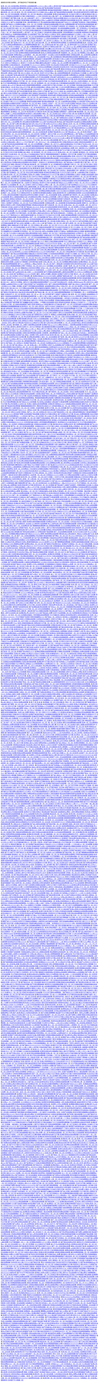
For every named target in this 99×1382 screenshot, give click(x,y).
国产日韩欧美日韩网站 (70, 1287)
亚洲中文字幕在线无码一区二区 (36, 722)
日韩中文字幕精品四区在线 (88, 1090)
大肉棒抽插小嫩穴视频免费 (15, 483)
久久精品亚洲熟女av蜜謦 (11, 491)
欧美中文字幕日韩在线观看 (23, 89)
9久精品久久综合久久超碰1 (35, 653)
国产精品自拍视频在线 (69, 440)
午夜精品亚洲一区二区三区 (68, 674)
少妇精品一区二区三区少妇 (60, 452)
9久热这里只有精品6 (87, 873)
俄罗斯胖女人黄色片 (47, 887)
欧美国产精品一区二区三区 (12, 300)
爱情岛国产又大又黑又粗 (78, 44)
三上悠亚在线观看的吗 (51, 38)
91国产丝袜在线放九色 (15, 1153)
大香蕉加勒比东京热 (25, 168)
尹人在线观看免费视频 (78, 343)
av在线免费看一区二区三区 (24, 36)
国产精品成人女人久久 (31, 207)
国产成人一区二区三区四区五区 (69, 333)
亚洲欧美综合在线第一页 (43, 994)
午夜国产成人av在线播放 (16, 806)
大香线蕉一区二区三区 (12, 268)
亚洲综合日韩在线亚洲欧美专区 (20, 586)
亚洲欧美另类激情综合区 (41, 1337)
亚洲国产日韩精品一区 (83, 187)
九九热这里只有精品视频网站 (79, 335)
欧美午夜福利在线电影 (62, 302)
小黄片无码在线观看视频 (43, 239)
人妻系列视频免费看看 (65, 396)
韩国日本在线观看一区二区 (76, 706)
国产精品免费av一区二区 (40, 763)
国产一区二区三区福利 (23, 10)
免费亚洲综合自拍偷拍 (87, 599)
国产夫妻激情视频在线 (24, 180)
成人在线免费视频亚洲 (62, 73)
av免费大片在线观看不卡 (77, 637)
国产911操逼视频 (16, 22)
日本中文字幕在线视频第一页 (78, 556)
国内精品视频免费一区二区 (51, 101)
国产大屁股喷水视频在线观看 (84, 396)
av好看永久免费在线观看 (74, 1088)
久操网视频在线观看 (74, 193)
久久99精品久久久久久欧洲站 (48, 471)
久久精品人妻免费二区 (52, 1242)
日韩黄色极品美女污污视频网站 (58, 209)
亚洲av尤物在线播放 (69, 649)
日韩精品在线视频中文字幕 (37, 310)
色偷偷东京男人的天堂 (20, 862)
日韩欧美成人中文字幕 (51, 235)
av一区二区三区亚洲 (44, 294)
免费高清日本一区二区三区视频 (78, 1197)
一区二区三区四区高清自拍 (21, 643)
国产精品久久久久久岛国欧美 (54, 367)
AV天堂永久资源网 (58, 657)
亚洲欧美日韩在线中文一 (19, 1082)
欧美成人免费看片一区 (54, 668)
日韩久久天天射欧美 (11, 394)
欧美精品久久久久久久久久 (61, 923)
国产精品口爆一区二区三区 (44, 292)
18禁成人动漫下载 (14, 73)
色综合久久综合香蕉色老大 (34, 1144)
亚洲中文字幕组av (60, 231)
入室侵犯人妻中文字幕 (22, 873)
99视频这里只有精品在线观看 (63, 180)
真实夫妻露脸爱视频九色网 (15, 266)
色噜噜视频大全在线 (84, 485)
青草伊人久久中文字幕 (81, 337)
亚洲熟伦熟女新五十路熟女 (49, 187)
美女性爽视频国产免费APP (83, 1372)
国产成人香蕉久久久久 (39, 759)
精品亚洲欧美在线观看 (86, 1276)
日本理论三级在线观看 (88, 463)
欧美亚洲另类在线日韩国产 (63, 473)
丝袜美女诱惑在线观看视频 (41, 1171)
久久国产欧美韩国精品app (46, 840)
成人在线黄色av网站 (71, 91)
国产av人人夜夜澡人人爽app (27, 264)
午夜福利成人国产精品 (41, 320)
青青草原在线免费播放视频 (55, 730)
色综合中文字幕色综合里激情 (25, 26)
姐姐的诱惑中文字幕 (84, 1102)
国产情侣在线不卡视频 (54, 446)
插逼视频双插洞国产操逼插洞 (47, 28)
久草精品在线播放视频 (49, 1270)
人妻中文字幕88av (63, 197)
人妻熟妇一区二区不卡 (51, 144)
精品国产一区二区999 (43, 40)
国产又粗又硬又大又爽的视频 (67, 558)
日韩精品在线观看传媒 (25, 424)
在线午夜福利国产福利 (8, 1086)
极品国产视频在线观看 (56, 247)
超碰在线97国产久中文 (75, 927)
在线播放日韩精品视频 (8, 217)
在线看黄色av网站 (20, 793)
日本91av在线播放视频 (41, 318)
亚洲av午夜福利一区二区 (61, 491)
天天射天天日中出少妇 (61, 1293)
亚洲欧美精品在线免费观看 (65, 982)
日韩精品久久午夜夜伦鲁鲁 (51, 905)
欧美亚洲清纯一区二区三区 (39, 371)
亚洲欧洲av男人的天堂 (15, 509)
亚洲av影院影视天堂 (59, 193)
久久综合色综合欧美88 (30, 471)
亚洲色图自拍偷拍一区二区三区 (73, 566)
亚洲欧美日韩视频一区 (55, 554)
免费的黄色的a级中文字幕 (74, 359)
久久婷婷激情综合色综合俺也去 (47, 931)
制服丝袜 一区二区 (28, 1189)
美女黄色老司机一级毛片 (61, 996)
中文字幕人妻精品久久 (90, 678)
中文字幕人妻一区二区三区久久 (72, 988)
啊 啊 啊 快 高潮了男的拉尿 (42, 168)
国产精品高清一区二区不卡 (14, 773)
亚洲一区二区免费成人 (21, 469)
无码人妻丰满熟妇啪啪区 (62, 875)
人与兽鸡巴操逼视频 (31, 120)
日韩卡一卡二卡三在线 (60, 375)
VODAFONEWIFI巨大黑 (60, 1289)
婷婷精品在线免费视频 (88, 1120)
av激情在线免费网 (67, 272)
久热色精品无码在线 (41, 964)
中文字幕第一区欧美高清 (82, 369)
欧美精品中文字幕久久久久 (17, 942)
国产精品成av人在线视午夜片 (74, 162)
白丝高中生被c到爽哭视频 (36, 1035)
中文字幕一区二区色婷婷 (60, 795)
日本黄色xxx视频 (19, 312)
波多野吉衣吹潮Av (9, 436)
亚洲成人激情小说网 (13, 694)
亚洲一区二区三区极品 (78, 294)
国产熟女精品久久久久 (42, 430)
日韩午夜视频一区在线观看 (15, 1303)
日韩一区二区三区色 (76, 1163)
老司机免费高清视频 (78, 71)
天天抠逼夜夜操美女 (78, 1061)
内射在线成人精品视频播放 (33, 505)
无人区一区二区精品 (19, 946)
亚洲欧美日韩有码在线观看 (58, 371)
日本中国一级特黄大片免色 (86, 416)
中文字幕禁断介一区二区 (49, 639)
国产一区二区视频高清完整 (64, 16)
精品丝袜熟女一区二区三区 (62, 572)
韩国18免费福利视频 (86, 826)
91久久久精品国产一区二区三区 (31, 1354)
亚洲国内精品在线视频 (20, 162)
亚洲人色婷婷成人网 (74, 288)
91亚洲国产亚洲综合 (78, 22)
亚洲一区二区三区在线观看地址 (20, 767)
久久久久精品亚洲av (21, 1159)
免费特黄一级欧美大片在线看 (79, 741)
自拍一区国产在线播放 (65, 1071)
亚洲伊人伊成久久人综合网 (57, 676)
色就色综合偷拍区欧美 (44, 917)
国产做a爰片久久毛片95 (56, 465)
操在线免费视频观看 (10, 264)
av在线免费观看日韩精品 (23, 596)
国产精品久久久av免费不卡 (65, 182)
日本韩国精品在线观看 (46, 383)
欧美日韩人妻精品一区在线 (49, 641)
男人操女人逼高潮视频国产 (54, 1128)
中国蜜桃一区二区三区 (70, 761)
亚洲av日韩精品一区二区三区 (79, 426)
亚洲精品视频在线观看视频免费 (29, 53)
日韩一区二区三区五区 (86, 10)
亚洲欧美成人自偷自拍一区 (70, 1055)
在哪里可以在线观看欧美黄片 (24, 860)
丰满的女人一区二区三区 (13, 992)
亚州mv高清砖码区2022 (88, 708)
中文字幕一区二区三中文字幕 (79, 375)
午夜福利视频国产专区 (30, 369)
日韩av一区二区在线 (77, 1260)
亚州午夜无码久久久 (90, 913)
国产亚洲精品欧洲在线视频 (80, 138)
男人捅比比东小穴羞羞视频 (20, 824)
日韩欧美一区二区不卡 (70, 10)
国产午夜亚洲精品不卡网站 (54, 351)
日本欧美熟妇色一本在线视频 (19, 65)
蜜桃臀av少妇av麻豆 (87, 53)
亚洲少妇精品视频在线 (33, 30)
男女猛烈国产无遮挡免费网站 (85, 1041)
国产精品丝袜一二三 (86, 763)
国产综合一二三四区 (71, 377)
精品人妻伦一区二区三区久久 (79, 270)
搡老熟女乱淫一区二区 (39, 818)
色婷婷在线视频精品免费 (36, 980)
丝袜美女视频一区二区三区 (87, 530)
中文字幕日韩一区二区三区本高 (38, 513)
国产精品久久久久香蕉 (31, 509)
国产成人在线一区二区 (61, 44)
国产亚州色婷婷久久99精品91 (68, 349)
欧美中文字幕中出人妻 (87, 992)
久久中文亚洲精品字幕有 (76, 1147)
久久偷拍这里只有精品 (74, 653)
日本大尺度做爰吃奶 (62, 383)
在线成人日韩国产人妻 (75, 631)
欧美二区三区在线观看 (15, 67)
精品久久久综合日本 (71, 18)
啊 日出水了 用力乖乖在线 (15, 550)
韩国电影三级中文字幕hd (50, 1370)
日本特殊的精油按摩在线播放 (61, 596)
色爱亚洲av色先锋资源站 (27, 548)
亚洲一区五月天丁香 (79, 156)
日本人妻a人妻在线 (67, 130)
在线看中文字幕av (9, 507)
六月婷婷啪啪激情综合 (31, 887)
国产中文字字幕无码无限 (25, 1272)
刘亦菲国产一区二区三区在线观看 (33, 893)
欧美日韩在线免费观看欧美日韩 (40, 420)
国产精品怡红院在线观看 (66, 1216)
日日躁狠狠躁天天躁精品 (53, 564)
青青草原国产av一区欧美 (57, 469)
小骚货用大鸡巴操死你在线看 (48, 921)
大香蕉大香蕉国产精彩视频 (76, 1268)
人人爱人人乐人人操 (37, 223)
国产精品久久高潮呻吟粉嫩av (16, 24)
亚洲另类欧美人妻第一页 (20, 479)
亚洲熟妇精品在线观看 (52, 1009)
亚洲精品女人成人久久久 (11, 329)
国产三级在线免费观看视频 (58, 284)
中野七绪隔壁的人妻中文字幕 (64, 444)
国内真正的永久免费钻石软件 (63, 424)
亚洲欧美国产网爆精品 (88, 1335)
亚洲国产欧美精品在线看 (59, 1222)
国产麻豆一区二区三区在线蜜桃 (87, 899)
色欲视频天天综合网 (35, 1138)
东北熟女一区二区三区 (81, 735)
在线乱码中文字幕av (46, 680)
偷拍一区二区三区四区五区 (51, 113)
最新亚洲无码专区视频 (39, 570)
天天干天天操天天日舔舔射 (65, 191)
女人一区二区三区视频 (14, 1051)
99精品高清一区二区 (10, 937)
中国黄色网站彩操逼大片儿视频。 (40, 923)
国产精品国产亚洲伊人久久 (67, 986)
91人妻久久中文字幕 (79, 168)
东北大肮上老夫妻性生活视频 (45, 258)
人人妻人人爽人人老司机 (53, 659)
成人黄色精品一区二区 (79, 944)
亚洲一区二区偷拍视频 (27, 670)
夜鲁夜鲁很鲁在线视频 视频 (73, 801)
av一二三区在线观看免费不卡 (43, 128)
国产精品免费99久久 (43, 1100)
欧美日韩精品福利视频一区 (49, 509)
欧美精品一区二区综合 (86, 152)
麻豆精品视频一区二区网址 (29, 290)
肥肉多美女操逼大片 (44, 406)
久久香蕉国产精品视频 (39, 1025)
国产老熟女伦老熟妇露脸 (60, 1175)
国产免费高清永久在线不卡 (66, 117)
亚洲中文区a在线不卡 (44, 481)
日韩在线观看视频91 (55, 1124)
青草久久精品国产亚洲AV (52, 1080)
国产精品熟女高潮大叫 (83, 982)
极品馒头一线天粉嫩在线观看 (15, 771)
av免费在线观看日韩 (61, 1126)
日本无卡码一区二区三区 (83, 568)
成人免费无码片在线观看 (9, 944)
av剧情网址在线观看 (22, 1019)
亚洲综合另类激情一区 (47, 635)
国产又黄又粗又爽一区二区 (41, 42)
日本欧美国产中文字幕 (46, 966)
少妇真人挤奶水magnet (75, 282)
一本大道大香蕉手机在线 (64, 1372)
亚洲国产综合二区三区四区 (57, 93)
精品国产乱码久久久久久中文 (16, 278)
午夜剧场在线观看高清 (12, 296)
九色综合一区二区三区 (8, 40)
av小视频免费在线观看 (36, 48)
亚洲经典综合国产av (82, 1049)
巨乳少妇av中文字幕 (38, 124)
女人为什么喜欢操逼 (37, 1015)
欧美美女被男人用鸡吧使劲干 (11, 1136)
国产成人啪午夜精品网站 (69, 858)
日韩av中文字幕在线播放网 (64, 268)
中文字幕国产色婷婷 (23, 617)
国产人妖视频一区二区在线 (54, 889)
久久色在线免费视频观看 (62, 832)
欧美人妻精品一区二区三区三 (48, 233)
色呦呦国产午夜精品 (48, 178)
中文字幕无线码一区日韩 (23, 213)
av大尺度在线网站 (60, 706)
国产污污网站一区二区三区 (51, 1037)
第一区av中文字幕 (20, 676)
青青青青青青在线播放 (58, 42)
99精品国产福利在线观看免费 (81, 836)
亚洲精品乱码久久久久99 (36, 251)
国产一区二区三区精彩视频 (81, 239)
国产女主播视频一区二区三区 (11, 1047)
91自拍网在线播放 (9, 335)
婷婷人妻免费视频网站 (54, 1090)
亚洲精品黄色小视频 (27, 1268)
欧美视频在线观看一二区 (13, 249)
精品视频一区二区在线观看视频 (65, 680)
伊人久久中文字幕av (82, 848)
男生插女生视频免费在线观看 (66, 868)
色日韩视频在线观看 (69, 523)
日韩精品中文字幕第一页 (43, 379)
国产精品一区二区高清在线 (74, 611)
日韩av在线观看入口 (14, 777)
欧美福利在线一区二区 (61, 1291)
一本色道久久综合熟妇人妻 (72, 298)
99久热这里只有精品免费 (59, 65)
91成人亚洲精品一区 (71, 820)
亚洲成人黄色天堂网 (52, 308)
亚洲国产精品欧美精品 (47, 109)
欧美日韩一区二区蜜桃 (28, 477)
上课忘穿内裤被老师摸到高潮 (47, 777)
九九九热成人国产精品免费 (51, 69)
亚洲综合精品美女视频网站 (68, 690)
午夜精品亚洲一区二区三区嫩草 (28, 674)
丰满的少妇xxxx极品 (46, 12)
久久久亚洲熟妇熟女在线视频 (18, 588)
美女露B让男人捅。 (26, 964)
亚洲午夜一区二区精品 (23, 126)
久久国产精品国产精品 (23, 625)
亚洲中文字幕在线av (32, 182)
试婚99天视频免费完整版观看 (38, 1278)
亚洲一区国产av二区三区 (55, 428)
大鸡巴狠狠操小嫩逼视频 (74, 320)
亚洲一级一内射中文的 (44, 1057)
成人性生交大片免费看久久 (67, 1096)
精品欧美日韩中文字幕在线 (52, 1167)
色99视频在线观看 (28, 77)
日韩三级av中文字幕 (35, 838)
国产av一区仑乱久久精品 (33, 1167)
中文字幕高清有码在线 (18, 974)
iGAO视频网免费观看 (29, 44)
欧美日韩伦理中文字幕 (14, 243)
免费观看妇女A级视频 (76, 75)
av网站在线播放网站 (47, 718)
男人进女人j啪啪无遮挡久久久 (27, 830)
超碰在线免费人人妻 (20, 32)
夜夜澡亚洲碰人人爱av (20, 385)
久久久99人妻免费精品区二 (66, 134)
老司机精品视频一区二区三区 (13, 1341)
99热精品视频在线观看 (73, 404)
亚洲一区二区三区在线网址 (18, 174)
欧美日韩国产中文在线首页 (23, 438)
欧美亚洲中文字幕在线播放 (64, 258)
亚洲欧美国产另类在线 (89, 1297)
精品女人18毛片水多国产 (49, 745)
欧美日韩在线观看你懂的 (51, 365)
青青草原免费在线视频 (61, 1211)
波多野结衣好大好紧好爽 (17, 337)
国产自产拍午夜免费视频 (76, 371)
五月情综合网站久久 (33, 950)
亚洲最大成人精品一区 (25, 152)
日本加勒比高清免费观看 (82, 712)
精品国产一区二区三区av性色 (54, 1015)
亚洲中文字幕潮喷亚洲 (86, 1287)
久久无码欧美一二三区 (14, 130)
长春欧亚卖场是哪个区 (46, 227)
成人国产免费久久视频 (73, 1015)
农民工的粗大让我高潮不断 (67, 1075)
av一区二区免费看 (86, 844)
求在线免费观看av (23, 217)
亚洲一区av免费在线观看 (16, 1167)
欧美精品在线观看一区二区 (58, 1132)
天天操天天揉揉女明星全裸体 (50, 694)
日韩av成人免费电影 (10, 485)
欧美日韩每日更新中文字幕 (27, 1347)
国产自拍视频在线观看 (49, 219)
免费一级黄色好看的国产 (33, 550)
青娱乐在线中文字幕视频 (11, 592)
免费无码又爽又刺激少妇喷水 (29, 647)
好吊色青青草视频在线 (17, 1002)
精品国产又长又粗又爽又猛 (81, 160)
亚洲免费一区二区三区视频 (17, 211)
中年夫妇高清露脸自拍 (59, 357)
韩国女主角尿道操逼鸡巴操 (42, 1309)
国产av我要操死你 (62, 864)
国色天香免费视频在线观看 (37, 588)
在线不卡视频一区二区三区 (18, 148)
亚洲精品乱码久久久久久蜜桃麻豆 (57, 343)
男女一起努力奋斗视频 (55, 753)
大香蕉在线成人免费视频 (48, 576)
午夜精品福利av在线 (45, 491)
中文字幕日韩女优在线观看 (55, 359)
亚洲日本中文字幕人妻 (83, 191)
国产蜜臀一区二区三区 (15, 704)
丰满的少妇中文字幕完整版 (13, 998)
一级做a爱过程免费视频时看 (45, 1094)
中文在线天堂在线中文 (62, 227)
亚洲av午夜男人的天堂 (78, 1065)
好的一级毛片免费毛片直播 (71, 621)
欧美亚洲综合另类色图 (88, 885)
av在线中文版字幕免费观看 (12, 1238)
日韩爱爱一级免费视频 (49, 333)
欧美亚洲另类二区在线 (87, 385)
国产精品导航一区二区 (54, 824)
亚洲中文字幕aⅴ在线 (53, 958)
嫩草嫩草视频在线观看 (55, 1098)
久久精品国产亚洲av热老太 (86, 101)
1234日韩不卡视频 (7, 115)
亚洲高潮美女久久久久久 (19, 1378)
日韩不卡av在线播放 (54, 345)
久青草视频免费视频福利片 (47, 422)
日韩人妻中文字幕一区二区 (10, 290)
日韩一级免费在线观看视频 (81, 923)
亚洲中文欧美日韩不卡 (14, 201)
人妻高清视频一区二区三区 (74, 351)
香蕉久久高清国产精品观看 (64, 109)
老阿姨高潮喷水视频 (10, 117)
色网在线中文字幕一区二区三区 (45, 623)
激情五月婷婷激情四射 (88, 623)
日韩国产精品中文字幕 (54, 1287)
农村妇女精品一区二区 (20, 948)
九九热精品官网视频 (90, 1098)
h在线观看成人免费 (67, 148)
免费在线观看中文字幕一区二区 (64, 99)
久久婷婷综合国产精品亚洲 (12, 893)
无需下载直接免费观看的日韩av (48, 1358)
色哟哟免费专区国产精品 (56, 385)
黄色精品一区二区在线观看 (36, 57)
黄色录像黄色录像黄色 (42, 288)
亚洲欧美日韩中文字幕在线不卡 (24, 870)
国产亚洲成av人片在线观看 (65, 661)
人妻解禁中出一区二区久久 (54, 377)
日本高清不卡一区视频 (41, 89)
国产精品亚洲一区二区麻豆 (73, 1313)
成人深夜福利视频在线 (77, 412)
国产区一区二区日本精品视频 (15, 227)
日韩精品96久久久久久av (63, 306)
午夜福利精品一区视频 (86, 665)
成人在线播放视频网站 (10, 816)
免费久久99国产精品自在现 (18, 1254)
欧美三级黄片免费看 (84, 1207)
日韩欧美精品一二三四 (33, 16)
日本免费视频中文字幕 (70, 1333)
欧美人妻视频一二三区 (60, 503)
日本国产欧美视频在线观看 (47, 1140)
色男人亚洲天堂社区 (42, 335)
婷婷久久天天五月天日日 (48, 243)
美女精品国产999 (11, 891)
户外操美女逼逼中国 (89, 607)
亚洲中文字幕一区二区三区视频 (55, 408)
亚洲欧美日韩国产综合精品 (41, 716)
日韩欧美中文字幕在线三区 (47, 79)
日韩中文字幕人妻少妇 (69, 113)
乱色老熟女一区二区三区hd (29, 231)
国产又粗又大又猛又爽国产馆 (26, 603)
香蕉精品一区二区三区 (19, 854)
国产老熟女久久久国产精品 (10, 670)
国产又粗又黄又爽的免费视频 (47, 249)
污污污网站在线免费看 (26, 288)
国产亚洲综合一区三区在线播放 (26, 1175)
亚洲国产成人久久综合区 (28, 450)
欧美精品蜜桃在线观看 (36, 308)
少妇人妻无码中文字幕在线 (15, 986)
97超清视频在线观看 (57, 1250)
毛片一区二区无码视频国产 (27, 136)
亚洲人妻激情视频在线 (30, 542)
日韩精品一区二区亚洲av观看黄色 (80, 1023)
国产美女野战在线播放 (67, 1232)
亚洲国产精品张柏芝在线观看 (56, 783)
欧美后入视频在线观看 (37, 797)
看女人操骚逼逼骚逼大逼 (18, 197)
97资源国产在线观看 (13, 952)
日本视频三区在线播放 (54, 266)
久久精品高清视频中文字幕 (71, 446)
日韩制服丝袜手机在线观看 (62, 546)
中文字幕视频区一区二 (78, 292)
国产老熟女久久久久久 (62, 1065)
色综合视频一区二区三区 (87, 428)
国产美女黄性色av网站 (74, 578)
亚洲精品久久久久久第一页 (47, 962)
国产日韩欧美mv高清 (49, 1327)
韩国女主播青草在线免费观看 (29, 349)
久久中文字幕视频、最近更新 (80, 491)
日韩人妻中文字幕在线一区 (87, 448)
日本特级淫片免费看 (88, 136)
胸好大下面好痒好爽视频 (84, 1345)
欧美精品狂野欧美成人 (55, 162)
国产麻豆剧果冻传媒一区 (67, 627)
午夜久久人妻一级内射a (13, 879)
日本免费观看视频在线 (21, 935)
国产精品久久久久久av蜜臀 (34, 534)
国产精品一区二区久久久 (43, 501)
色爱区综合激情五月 (32, 1214)
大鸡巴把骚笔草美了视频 (87, 471)
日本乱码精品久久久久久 (68, 158)
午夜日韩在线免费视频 (77, 67)
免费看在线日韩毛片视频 (30, 467)
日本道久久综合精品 (60, 990)
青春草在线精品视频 (34, 101)
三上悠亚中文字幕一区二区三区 (39, 948)
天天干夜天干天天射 (21, 310)
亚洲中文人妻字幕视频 (57, 89)
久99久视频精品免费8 (52, 463)
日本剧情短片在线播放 (79, 1118)
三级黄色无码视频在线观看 (66, 879)
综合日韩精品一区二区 (8, 931)
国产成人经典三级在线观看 (69, 1191)
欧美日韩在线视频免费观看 (36, 1053)
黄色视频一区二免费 (20, 325)
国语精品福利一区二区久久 (88, 57)
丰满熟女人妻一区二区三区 (76, 341)
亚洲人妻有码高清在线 (75, 61)
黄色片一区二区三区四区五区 (84, 274)
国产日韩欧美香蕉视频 (14, 381)
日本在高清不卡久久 (58, 822)
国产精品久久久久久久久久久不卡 (68, 623)
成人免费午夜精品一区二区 (31, 712)
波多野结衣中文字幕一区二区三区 (30, 826)
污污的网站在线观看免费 (37, 1335)
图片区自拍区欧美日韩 (42, 765)
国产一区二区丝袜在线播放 (70, 1335)
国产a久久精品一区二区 (35, 298)
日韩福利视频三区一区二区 (61, 406)
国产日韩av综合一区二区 (17, 1053)
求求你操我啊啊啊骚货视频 (79, 59)
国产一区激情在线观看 (52, 850)
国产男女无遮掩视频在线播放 (34, 1009)
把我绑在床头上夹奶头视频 (65, 394)
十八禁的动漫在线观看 (36, 1201)
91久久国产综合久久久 (66, 1295)
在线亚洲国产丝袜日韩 (79, 572)
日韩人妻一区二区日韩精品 (76, 36)
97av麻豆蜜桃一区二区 (42, 1169)
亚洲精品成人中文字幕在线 (61, 842)
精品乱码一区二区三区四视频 (50, 1341)
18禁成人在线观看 (43, 548)
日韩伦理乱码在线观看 (15, 187)
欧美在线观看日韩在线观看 (72, 1045)
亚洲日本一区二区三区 (23, 763)
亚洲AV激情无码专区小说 (49, 1216)
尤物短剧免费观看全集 (23, 832)
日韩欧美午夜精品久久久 (56, 404)
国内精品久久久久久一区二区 (46, 558)
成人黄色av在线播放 (46, 231)
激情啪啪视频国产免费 (24, 280)
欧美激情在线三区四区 (67, 1274)
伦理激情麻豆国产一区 (83, 30)
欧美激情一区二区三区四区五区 (54, 1120)
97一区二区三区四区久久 (50, 1232)
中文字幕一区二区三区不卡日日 (45, 511)
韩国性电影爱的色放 (61, 126)
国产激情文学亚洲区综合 (9, 292)
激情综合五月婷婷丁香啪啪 (78, 1057)
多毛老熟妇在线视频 (82, 580)
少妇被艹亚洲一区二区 (70, 266)
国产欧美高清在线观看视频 (84, 24)
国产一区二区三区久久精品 (41, 1073)
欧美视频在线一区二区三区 (23, 627)
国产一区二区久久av (66, 46)
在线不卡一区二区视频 (21, 1088)
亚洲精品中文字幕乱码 (42, 245)
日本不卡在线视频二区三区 (62, 613)
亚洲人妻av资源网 (33, 576)
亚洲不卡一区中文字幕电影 (31, 327)
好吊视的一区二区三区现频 (65, 85)
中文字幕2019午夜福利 (24, 741)
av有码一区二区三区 (50, 225)
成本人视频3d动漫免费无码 (85, 724)
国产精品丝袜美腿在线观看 (73, 1098)
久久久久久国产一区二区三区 (24, 444)
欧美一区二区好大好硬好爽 (79, 765)
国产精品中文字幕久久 (34, 1297)
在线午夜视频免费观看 (69, 215)
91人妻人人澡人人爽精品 (40, 881)
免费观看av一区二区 (26, 584)
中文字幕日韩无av (79, 954)
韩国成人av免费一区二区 (70, 564)
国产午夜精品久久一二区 (54, 942)
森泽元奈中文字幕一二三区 (52, 732)
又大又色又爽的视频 (47, 1230)
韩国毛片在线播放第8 (34, 1295)
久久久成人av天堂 (75, 126)
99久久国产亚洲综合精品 (71, 960)
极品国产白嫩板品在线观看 (50, 1191)
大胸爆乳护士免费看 (31, 998)
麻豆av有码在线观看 (32, 221)
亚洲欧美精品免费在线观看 (24, 601)
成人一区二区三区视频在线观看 (18, 574)
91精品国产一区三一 (34, 18)
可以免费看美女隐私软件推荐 (13, 1116)
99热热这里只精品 (82, 99)
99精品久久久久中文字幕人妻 (33, 1130)
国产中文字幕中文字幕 (45, 136)
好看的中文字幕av (51, 1159)
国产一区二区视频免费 (34, 732)
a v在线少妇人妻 (48, 1153)
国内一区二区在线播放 (49, 337)
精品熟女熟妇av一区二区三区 (86, 838)
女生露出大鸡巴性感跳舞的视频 (59, 55)
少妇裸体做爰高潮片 (16, 120)
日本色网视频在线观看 (81, 601)
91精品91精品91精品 (31, 1252)
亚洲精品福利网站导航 (79, 1033)
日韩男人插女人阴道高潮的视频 (86, 353)
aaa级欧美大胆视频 (52, 20)
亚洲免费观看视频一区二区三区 (69, 1159)
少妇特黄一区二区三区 (37, 475)
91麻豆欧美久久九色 (57, 791)
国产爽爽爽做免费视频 (37, 525)
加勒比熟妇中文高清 (31, 79)
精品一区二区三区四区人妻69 (25, 28)
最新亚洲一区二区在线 (47, 221)
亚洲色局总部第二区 (69, 797)
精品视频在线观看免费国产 (39, 282)
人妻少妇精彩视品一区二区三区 (15, 298)
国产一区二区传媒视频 (37, 217)
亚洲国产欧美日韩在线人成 (34, 150)
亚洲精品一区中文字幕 (68, 154)
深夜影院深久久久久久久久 (44, 461)
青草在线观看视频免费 (49, 946)
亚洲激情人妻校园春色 (27, 637)
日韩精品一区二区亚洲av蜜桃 (78, 26)
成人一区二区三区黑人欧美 (73, 367)
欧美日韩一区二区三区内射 (52, 1378)
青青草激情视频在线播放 (84, 854)
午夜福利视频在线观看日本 (54, 799)
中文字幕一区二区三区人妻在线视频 (45, 140)
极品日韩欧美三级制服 (17, 1157)
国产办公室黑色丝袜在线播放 (77, 408)
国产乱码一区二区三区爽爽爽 (28, 499)
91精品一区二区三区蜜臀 (60, 63)
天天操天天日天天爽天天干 (51, 550)
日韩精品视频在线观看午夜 (64, 300)
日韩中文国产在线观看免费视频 (16, 1280)
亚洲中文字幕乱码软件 (39, 919)
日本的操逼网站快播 (37, 889)
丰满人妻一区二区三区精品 (80, 584)
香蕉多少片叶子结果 (64, 907)
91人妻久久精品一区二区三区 (50, 909)
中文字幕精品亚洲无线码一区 (71, 211)
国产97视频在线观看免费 (52, 272)
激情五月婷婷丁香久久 (77, 560)
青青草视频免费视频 (60, 1309)
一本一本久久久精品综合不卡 (31, 1370)
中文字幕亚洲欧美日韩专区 (18, 247)
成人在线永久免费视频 (84, 1136)
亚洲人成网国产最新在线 (60, 276)
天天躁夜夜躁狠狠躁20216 (34, 256)
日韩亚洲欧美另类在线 (72, 1329)
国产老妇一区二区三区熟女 (84, 258)
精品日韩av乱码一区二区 (13, 77)
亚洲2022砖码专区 (25, 779)
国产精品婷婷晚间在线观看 (63, 12)
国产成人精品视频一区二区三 (52, 456)
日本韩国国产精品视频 (31, 414)
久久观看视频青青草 (58, 682)
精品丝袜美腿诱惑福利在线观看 (70, 793)
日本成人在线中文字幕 (39, 81)
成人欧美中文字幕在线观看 (73, 970)
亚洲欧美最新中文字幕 (24, 507)
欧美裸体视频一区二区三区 (17, 513)
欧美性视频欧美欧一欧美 (13, 712)
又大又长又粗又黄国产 (50, 312)
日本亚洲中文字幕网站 (69, 1080)
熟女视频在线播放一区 (47, 901)
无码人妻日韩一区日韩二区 (10, 864)
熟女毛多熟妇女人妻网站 (40, 678)
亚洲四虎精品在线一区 (33, 69)
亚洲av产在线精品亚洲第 (53, 903)
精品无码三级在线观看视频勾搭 (20, 105)
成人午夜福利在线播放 (36, 737)
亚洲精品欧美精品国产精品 (36, 229)
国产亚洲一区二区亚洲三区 (23, 357)
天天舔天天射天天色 (87, 89)
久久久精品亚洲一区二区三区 (29, 718)
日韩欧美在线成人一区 (59, 61)
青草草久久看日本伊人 (81, 1264)
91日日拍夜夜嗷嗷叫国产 (33, 1080)
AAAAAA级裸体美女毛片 (75, 77)
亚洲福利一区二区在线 (33, 789)
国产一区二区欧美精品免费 (61, 1246)
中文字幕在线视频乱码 (78, 1063)
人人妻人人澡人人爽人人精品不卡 (48, 296)
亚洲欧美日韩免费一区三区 (87, 113)
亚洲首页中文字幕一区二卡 (74, 1283)
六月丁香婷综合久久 (13, 215)
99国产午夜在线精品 (43, 418)
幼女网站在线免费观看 (71, 1144)
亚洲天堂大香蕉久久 (82, 83)
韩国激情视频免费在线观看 (49, 158)
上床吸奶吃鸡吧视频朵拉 (9, 355)
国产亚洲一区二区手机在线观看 (24, 688)
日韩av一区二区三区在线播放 (34, 708)
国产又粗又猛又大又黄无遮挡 (82, 249)
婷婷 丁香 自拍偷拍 (9, 1075)
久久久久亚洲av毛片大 (28, 836)
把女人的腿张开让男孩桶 (9, 168)
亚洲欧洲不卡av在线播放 (49, 690)
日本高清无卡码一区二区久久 (87, 215)
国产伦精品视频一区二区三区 (25, 418)
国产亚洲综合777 (75, 105)
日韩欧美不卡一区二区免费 (30, 694)
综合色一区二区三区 (27, 452)
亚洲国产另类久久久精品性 (26, 1094)
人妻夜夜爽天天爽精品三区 (81, 570)
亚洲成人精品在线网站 (8, 517)
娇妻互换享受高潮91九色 (36, 434)
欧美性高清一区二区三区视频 (44, 485)
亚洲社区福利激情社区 (60, 14)
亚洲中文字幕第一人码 (12, 1134)
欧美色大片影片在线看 (47, 182)
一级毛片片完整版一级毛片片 (20, 282)
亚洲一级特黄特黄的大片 (31, 22)
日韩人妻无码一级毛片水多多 (80, 260)
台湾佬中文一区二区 (81, 219)
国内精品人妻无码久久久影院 (71, 1254)
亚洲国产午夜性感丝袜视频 (17, 1035)
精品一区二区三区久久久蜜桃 (85, 182)
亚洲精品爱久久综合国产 (9, 1191)
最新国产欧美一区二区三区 (24, 258)
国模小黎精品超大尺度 (15, 225)
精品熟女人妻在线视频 (44, 14)
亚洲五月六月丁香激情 (17, 950)
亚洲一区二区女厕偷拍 (89, 722)
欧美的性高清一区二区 (44, 107)
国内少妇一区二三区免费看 (10, 122)
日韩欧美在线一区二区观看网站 (80, 197)
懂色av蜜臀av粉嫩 (75, 1374)
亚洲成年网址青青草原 (52, 148)
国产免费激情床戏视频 (72, 517)
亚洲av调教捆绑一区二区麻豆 (42, 720)
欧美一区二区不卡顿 (21, 621)
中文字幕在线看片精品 (33, 1352)
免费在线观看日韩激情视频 (74, 1250)
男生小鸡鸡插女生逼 (55, 590)
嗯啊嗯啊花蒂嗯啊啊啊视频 (10, 306)
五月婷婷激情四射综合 (42, 1114)
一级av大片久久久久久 (68, 483)
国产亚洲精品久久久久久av (77, 184)
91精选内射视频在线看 (58, 1114)
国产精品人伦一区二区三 (23, 128)
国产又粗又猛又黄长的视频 (53, 322)
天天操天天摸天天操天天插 (77, 990)
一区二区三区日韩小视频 (74, 1228)
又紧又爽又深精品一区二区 (82, 643)
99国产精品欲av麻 (17, 665)
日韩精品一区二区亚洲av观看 (65, 998)
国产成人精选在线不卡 (20, 737)
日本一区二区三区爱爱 (34, 24)
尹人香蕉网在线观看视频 (56, 739)
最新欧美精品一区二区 (79, 511)
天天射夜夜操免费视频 (74, 42)
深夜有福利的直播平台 (28, 215)
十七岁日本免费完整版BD (67, 87)
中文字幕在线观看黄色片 (40, 791)
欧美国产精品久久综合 (18, 564)
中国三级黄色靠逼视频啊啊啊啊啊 (16, 1128)
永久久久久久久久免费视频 (57, 1019)
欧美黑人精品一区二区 (28, 294)
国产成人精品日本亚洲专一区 (68, 665)
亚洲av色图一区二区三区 (75, 314)
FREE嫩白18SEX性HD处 (88, 38)
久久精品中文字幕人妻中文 (67, 962)
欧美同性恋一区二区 (27, 306)
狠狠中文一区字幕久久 (89, 203)
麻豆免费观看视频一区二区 (80, 1252)
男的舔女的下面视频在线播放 (13, 1323)
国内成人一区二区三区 (69, 550)
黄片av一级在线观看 (80, 1071)
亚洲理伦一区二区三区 (81, 176)
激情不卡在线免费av (49, 1112)
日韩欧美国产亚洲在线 (24, 1362)
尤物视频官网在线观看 (30, 381)
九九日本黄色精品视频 (36, 1256)
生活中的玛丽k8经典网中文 (77, 1230)
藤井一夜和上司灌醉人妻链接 (47, 274)
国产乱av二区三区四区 (36, 416)
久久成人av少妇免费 (8, 1358)
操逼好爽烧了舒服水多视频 (60, 584)
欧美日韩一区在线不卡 (76, 814)
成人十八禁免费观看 (61, 166)
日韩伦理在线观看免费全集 (10, 556)
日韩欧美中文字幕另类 (20, 714)
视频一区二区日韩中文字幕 (26, 1075)
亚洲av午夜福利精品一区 (47, 71)
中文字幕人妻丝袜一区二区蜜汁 (17, 373)
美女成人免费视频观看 (67, 24)
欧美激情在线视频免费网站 (14, 690)
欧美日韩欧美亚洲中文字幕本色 (62, 355)
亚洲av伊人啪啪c (34, 174)
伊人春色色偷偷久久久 (44, 97)
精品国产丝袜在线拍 (13, 158)
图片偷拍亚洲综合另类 (33, 1063)
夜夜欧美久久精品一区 (77, 493)
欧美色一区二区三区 (44, 264)
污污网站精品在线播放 (20, 1138)
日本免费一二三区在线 (50, 373)
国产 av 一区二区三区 (85, 1347)
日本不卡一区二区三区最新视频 (74, 1280)
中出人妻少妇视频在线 (54, 57)
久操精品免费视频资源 (14, 44)
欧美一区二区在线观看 (84, 525)
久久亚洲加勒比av (54, 483)
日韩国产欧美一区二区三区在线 (29, 527)
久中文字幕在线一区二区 (23, 728)
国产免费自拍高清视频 (8, 1142)
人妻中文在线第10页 (11, 613)
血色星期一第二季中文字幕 (87, 929)
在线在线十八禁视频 (86, 349)
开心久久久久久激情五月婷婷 (40, 65)
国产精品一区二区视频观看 (74, 1006)
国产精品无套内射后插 (31, 448)
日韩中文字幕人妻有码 (65, 442)
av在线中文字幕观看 (21, 262)
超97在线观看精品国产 (42, 452)
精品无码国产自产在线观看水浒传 (36, 284)
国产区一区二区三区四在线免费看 (22, 426)
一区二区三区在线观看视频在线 (38, 237)
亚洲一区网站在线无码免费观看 (39, 578)
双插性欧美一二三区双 (44, 270)
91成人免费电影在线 (13, 1027)
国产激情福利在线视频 (14, 333)
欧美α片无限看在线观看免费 (50, 53)
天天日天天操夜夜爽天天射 (21, 95)
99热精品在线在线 (38, 205)
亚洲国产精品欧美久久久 (56, 132)
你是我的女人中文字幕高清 (42, 741)
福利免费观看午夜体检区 (29, 361)
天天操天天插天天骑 (57, 1189)
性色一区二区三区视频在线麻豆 (22, 615)
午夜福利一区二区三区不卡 (57, 552)
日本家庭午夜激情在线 (17, 530)
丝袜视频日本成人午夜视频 (23, 726)
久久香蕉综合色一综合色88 (46, 808)
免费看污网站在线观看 (67, 1214)
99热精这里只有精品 (77, 891)
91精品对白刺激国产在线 (23, 1331)
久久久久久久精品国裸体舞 (19, 1201)
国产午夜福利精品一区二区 (15, 1118)
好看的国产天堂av (66, 1319)
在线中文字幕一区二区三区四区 (43, 1183)
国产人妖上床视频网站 (55, 588)
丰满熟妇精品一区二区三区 (14, 848)
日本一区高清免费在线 (39, 739)
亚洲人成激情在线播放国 (65, 34)
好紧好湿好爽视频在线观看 (57, 189)
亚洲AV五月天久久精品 (54, 124)
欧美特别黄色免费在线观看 (83, 655)
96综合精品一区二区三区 (80, 603)
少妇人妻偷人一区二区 (57, 318)
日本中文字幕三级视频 (84, 1183)
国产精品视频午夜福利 (74, 676)
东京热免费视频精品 (75, 503)
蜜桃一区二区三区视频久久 (64, 1153)
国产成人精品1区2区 (24, 176)
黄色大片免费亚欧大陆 (37, 960)
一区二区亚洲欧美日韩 (79, 832)
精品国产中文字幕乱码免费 (65, 1013)
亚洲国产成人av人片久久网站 (52, 325)
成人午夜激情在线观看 (8, 674)
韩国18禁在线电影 (31, 233)
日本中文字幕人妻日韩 (21, 856)
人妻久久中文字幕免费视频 (55, 434)
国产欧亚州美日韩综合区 (80, 810)
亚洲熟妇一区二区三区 (8, 97)
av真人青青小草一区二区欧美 (24, 765)
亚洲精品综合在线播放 (17, 540)
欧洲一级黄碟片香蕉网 (85, 1047)
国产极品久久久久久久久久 (84, 461)
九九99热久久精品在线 (17, 233)
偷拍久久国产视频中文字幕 (21, 828)
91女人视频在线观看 (11, 692)
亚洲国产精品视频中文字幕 (21, 570)
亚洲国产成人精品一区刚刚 (25, 335)
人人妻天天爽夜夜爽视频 (33, 806)
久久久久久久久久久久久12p (83, 755)
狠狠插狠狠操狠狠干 (53, 154)
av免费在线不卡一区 (51, 663)
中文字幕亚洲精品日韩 (17, 69)
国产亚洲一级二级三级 (65, 337)
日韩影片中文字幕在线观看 (80, 406)
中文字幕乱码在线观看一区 (47, 915)
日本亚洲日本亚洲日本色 (60, 67)
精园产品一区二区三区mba (45, 940)
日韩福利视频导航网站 (49, 1205)
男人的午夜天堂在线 (33, 639)
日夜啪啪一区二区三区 (42, 710)
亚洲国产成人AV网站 (68, 1037)
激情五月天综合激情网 (89, 515)
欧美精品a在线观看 (60, 972)
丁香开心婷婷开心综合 (76, 1043)
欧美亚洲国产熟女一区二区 (23, 682)
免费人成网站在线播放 (54, 935)
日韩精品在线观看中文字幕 (15, 16)
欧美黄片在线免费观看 (83, 686)
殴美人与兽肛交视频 (52, 1069)
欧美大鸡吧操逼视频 (19, 605)
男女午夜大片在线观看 (76, 1132)
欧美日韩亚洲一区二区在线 (81, 527)
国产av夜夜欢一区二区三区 (26, 97)
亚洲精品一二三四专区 (37, 668)
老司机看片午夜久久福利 (60, 59)
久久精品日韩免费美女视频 (31, 1270)
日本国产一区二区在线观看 (47, 195)
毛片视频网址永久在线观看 (10, 231)
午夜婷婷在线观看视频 (28, 260)
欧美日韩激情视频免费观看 (31, 85)
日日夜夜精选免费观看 (47, 410)
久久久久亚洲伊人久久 (46, 542)
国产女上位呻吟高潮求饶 (59, 1163)
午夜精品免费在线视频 (21, 1276)
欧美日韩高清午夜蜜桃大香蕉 (59, 493)
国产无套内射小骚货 (19, 521)
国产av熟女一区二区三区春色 (40, 574)
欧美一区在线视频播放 (23, 1031)
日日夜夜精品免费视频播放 (67, 416)
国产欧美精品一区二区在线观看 (41, 572)
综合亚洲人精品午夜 (33, 745)
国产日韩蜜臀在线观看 (44, 560)
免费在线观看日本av (8, 1175)
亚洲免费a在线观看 (74, 420)
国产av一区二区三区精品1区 (38, 247)
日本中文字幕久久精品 (61, 1017)
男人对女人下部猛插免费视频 (82, 546)
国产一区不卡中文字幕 (18, 396)
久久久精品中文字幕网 (42, 1244)
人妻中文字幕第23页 (13, 635)
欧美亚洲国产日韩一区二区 (37, 1203)
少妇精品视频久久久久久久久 (16, 1120)
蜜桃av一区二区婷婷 (80, 199)
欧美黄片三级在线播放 (34, 113)
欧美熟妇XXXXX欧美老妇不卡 (68, 422)
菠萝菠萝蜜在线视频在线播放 (16, 834)
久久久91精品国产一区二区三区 (20, 166)
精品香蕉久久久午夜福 (68, 1027)
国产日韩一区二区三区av (25, 710)
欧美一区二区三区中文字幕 (44, 735)
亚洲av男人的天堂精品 (65, 369)
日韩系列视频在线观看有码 (33, 773)
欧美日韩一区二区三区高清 (30, 134)
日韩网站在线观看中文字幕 (78, 387)
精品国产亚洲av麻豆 (40, 1098)
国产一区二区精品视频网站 (26, 536)
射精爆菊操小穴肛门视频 (85, 958)
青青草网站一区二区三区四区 (25, 808)
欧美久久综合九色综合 (33, 1002)
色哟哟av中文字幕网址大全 (26, 775)
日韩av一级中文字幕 (48, 527)
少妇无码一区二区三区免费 (74, 1189)
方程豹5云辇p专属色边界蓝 (15, 1084)
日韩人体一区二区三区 (77, 1291)
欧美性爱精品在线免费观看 (60, 883)
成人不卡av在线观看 (16, 235)
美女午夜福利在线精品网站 (62, 156)
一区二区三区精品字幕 (51, 1274)
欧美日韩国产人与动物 (17, 1274)
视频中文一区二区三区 (59, 288)
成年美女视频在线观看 (44, 996)
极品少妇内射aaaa (7, 1021)
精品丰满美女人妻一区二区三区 (23, 347)
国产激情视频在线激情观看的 (13, 962)
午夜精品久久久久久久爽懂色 (73, 1343)
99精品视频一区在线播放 (69, 361)
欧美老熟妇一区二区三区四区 (72, 732)
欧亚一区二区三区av (21, 154)
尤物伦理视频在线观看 (89, 288)
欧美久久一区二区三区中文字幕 (44, 1049)
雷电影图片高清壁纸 (71, 799)
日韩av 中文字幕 (22, 1335)
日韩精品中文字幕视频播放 (49, 467)
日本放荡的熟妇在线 (37, 1004)
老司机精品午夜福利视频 (35, 785)
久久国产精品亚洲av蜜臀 (14, 51)
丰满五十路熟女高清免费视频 (37, 404)
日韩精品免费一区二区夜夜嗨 (80, 55)
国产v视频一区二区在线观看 (10, 477)
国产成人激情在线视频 (37, 824)
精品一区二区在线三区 (51, 170)
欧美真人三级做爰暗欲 (14, 467)
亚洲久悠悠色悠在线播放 (59, 1240)
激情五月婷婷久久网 (8, 205)
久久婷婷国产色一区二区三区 (24, 245)
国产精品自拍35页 (31, 75)
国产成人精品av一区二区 (20, 345)
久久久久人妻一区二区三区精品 (68, 225)
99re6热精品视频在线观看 (55, 1276)
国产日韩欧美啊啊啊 (48, 1013)
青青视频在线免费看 (25, 678)
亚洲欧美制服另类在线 (24, 318)
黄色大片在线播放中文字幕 (37, 862)
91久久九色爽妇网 (68, 1209)
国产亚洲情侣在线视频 (79, 907)
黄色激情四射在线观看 (37, 1236)
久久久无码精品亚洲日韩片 (74, 465)
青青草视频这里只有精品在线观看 (80, 458)
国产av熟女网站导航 (55, 761)
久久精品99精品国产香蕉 (13, 568)
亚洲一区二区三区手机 (84, 51)
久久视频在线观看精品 (70, 929)
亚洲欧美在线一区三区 (8, 680)
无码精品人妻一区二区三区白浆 (30, 363)
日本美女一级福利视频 (67, 170)
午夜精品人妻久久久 (68, 848)
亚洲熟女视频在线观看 (54, 229)
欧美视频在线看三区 (24, 189)
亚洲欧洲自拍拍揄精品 (66, 745)
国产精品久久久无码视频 (27, 402)
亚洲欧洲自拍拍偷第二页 (68, 1201)
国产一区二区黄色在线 (45, 44)
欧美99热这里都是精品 (67, 233)
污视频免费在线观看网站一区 (42, 779)
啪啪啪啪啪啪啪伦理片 (28, 406)
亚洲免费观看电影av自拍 (70, 826)
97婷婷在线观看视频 (79, 1073)
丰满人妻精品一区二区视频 (29, 901)
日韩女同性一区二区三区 (11, 134)
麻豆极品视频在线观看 (20, 659)
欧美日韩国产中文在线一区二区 (75, 1303)
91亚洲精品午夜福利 (89, 211)
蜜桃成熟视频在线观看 (70, 57)
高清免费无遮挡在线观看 (78, 795)
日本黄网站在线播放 (48, 1226)
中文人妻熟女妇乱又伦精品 (73, 241)
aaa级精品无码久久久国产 (15, 284)
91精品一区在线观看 (61, 426)
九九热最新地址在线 (79, 860)
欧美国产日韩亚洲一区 (60, 26)
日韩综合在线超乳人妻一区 (60, 751)
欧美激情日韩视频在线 (36, 148)
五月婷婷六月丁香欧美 (51, 773)
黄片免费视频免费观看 (81, 424)
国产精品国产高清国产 (83, 394)
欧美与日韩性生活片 (90, 672)
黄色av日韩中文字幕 (40, 91)
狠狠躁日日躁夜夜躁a (80, 306)
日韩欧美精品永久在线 (70, 142)
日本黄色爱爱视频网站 (21, 631)
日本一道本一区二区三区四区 (25, 1092)
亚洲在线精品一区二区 (64, 410)
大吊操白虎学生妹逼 (59, 341)
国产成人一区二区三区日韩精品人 (47, 1193)
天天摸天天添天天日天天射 (68, 641)
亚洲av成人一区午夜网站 (38, 345)
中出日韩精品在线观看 (36, 203)
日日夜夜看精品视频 (48, 30)
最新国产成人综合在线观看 (26, 375)
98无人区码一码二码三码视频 (77, 93)
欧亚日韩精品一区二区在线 (60, 1169)
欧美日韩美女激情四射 (23, 1025)
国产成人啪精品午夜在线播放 (79, 383)
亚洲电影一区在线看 (89, 1305)
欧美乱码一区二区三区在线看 (28, 944)
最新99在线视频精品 (42, 347)
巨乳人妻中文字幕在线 (15, 322)
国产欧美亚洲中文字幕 (65, 79)
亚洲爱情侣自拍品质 (12, 1345)
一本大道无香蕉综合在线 (17, 1297)
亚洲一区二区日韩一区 (57, 1278)
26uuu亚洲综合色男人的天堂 (39, 1250)
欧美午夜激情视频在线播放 (83, 745)
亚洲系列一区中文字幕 (30, 972)
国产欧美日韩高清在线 (67, 235)
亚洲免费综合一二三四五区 (18, 416)
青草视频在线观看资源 (28, 296)
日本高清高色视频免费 (15, 1372)
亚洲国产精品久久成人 (18, 389)
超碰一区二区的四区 (11, 1230)
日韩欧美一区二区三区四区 (86, 797)
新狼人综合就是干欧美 (78, 1246)
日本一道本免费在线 (56, 237)
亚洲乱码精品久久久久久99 (42, 276)
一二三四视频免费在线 (63, 840)
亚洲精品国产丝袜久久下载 (18, 1177)
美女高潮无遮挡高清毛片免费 (84, 12)
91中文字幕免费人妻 (25, 276)
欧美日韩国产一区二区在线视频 (39, 1177)
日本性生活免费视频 (45, 67)
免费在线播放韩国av (31, 1323)
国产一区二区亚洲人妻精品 (84, 444)
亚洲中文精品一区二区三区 (51, 130)
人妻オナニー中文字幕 (23, 142)
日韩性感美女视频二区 (20, 755)
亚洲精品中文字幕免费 (54, 1031)
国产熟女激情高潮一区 (70, 530)
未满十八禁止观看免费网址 (47, 369)
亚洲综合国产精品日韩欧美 (15, 730)
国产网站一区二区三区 (60, 536)
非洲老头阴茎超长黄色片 (27, 481)
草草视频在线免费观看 (36, 286)
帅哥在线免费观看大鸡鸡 (81, 609)
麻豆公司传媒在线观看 (58, 781)
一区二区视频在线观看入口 (34, 1242)
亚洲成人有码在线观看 (54, 530)
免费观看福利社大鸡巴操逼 (55, 1339)
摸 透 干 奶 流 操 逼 (35, 702)
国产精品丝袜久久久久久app (30, 1319)
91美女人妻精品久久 (53, 211)
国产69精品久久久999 (34, 497)
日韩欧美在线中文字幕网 (11, 361)
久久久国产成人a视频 (90, 1238)
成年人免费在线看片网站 (25, 1142)
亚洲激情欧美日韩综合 (80, 613)
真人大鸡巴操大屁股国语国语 (25, 558)
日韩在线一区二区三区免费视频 (46, 199)
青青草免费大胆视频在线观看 (58, 95)
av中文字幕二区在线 (38, 487)
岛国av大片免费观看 (90, 1019)
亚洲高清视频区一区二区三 (83, 743)
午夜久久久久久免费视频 (17, 101)
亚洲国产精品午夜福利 (79, 596)
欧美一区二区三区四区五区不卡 (28, 12)
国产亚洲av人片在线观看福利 (86, 134)
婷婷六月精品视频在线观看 (54, 241)
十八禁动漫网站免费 (55, 629)
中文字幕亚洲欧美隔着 (70, 1366)
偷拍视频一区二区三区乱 (85, 111)
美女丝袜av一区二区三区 (29, 491)
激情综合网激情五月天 (23, 822)
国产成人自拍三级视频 (21, 223)
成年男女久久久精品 (66, 704)
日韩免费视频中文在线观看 (72, 32)
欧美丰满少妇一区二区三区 (59, 335)
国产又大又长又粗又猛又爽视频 (20, 1171)
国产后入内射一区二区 (46, 1116)
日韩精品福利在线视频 (70, 456)
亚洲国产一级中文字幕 (48, 134)
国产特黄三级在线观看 (74, 1114)
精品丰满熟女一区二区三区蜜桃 (38, 389)
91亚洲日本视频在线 (34, 396)
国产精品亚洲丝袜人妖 (30, 109)
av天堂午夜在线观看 (42, 77)
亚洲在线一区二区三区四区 (24, 199)
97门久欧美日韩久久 (32, 1118)
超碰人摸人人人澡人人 (28, 329)
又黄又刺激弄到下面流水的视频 (52, 18)
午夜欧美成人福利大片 (30, 300)
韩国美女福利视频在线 (63, 160)
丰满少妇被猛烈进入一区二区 (56, 653)
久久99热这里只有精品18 (36, 621)
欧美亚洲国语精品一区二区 (34, 649)
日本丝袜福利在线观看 (60, 75)
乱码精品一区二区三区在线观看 (76, 1106)
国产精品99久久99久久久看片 (24, 781)
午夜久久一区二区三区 (78, 164)
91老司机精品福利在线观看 (60, 1177)
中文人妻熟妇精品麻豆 (60, 1043)
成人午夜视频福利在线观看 (65, 83)
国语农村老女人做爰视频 (54, 582)
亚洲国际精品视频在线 (86, 339)
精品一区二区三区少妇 (34, 1120)
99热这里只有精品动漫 (63, 860)
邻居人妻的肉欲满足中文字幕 (63, 1086)
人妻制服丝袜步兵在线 (17, 454)
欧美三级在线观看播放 (89, 446)
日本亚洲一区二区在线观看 (54, 820)
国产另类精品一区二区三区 (26, 891)
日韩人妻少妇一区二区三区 (52, 262)
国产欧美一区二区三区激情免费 (64, 580)
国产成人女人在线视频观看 (61, 481)
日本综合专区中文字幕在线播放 (81, 521)
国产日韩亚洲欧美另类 (84, 1354)
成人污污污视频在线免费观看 (21, 970)
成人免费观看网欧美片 (34, 46)
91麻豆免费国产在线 (57, 763)
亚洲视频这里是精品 (11, 584)
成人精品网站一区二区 (17, 170)
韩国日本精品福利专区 (89, 1015)
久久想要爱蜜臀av (38, 663)
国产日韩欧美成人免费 (70, 345)
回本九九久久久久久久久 (48, 1071)
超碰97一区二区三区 (11, 1293)
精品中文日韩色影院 (62, 562)
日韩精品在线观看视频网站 (12, 661)
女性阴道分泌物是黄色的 (41, 1179)
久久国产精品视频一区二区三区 (42, 166)
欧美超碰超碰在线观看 (73, 203)
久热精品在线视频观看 (60, 637)
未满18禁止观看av (14, 1329)
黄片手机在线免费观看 (37, 1055)
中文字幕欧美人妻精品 (87, 497)
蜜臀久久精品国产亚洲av (84, 680)
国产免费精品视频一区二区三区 (28, 442)
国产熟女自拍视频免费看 (73, 245)
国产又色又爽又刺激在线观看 (24, 461)
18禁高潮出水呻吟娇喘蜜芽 (41, 883)
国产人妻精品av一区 (49, 879)
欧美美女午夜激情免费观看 (24, 59)
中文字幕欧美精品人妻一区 (77, 775)
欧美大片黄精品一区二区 (17, 46)
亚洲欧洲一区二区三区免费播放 (14, 256)
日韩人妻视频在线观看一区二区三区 (61, 964)
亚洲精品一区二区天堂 (18, 111)
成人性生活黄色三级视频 (87, 18)
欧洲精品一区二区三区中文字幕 (51, 950)
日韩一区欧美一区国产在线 (42, 842)
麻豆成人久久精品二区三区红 (16, 229)
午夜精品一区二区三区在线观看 (78, 213)
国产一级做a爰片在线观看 (61, 264)
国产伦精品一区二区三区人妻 (55, 223)
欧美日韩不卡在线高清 (54, 771)
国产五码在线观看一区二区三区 (84, 1171)
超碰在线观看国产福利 (23, 304)
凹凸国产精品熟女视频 (42, 1220)
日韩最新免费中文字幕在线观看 (71, 256)
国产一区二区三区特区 (85, 440)
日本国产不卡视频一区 (72, 253)
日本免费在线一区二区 (28, 769)
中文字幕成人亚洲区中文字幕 (52, 1045)
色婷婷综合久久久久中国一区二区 (25, 609)
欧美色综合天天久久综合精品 (15, 789)
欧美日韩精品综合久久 (84, 986)
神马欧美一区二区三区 (28, 14)
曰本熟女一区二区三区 (49, 1258)
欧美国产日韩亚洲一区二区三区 (26, 103)
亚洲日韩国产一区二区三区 (25, 138)
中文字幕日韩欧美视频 (42, 355)
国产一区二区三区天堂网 (69, 785)
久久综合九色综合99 (34, 178)
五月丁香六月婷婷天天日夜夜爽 (51, 201)
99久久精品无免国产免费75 (65, 51)
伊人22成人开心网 (51, 416)
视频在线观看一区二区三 (36, 446)
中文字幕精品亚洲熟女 (64, 178)
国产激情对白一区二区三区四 (42, 1059)
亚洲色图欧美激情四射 (77, 379)
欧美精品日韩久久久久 (10, 481)
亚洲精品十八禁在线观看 (72, 310)
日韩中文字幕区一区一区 (59, 619)
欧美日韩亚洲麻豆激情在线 (41, 1104)
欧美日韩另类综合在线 (81, 79)
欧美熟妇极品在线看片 (67, 373)
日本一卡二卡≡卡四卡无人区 (83, 915)
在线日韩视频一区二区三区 (76, 1021)
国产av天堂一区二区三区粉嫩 (35, 530)
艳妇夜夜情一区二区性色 (16, 456)
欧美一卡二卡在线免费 (23, 538)
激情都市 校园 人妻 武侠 (70, 824)
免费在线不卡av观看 (61, 937)
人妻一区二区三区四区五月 (58, 184)
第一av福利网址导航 (81, 172)
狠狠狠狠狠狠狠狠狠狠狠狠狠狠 (21, 1179)
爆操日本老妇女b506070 (69, 69)
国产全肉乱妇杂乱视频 (67, 187)
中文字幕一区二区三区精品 (66, 724)
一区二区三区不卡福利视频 (76, 783)
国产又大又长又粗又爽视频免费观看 (45, 627)
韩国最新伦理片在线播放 (77, 1155)
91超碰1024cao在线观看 (37, 1069)
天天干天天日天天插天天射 (43, 546)
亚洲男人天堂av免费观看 (35, 564)
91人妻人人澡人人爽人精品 (41, 331)
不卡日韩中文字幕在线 (89, 828)
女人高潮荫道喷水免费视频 (60, 164)
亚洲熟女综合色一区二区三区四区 (58, 521)
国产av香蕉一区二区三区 (73, 223)
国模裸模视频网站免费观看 (26, 387)
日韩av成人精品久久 (26, 546)
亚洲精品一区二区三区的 (41, 1000)
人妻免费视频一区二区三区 (85, 639)
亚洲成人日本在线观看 (59, 420)
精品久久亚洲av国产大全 (85, 534)
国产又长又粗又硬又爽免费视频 (41, 503)
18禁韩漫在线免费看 (72, 89)
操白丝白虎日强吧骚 (58, 245)
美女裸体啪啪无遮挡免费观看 (34, 820)
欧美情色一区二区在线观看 (43, 1195)
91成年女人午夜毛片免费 (88, 475)
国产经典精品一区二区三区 (16, 172)
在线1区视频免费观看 (43, 1163)
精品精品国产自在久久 (63, 22)
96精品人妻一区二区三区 (25, 430)
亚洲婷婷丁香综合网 (48, 605)
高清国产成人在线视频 (20, 93)
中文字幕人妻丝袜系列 (82, 109)
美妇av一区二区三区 (83, 627)
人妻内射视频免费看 (54, 899)
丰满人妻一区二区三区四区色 (69, 467)
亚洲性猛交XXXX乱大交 (57, 347)
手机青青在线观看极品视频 (57, 1197)
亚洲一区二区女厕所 (75, 166)
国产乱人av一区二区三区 (67, 140)
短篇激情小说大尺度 (64, 71)
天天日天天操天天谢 (67, 172)
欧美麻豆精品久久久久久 (27, 1293)
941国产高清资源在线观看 (36, 1280)
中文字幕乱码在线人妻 (40, 391)
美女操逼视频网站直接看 (66, 28)
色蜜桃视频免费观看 (20, 34)
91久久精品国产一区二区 (70, 1236)
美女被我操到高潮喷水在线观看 (52, 327)
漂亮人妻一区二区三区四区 (60, 418)
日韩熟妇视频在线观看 (36, 1285)
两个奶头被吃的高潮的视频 (29, 122)
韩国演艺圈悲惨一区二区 (19, 844)
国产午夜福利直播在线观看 (83, 268)
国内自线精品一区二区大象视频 (83, 178)
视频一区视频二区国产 (20, 286)
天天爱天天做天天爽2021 (43, 795)
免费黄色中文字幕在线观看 (44, 1011)
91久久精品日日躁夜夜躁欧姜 (82, 925)
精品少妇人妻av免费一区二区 (38, 1132)
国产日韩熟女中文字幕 (65, 414)
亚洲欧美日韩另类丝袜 (44, 933)
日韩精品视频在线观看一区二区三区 (68, 381)
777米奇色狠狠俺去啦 (21, 420)
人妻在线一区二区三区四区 (39, 479)
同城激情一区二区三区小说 (70, 53)
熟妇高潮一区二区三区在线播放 (83, 808)
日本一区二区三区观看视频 (20, 572)
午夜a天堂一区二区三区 (20, 61)
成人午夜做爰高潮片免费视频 (46, 436)
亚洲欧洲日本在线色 (50, 339)
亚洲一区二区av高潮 (18, 925)
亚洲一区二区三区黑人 (60, 107)
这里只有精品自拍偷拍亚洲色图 (42, 832)
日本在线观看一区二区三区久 (34, 850)
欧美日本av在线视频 (21, 446)
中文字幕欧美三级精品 (57, 615)
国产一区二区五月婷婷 (21, 956)
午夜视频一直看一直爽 (24, 751)
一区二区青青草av (82, 28)
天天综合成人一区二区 (27, 107)
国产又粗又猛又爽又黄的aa (24, 1011)
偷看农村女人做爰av (18, 649)
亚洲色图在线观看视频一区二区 (24, 933)
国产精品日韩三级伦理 (88, 467)
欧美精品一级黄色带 (61, 105)
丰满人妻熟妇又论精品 (25, 320)
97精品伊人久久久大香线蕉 (54, 844)
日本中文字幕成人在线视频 (41, 176)
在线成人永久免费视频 (54, 852)
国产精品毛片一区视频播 (41, 1165)
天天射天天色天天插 (10, 152)
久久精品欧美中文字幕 (18, 428)
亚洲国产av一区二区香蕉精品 (83, 442)
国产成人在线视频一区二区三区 (85, 120)
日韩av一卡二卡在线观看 (11, 1102)
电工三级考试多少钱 (55, 523)
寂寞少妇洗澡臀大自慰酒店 (37, 385)
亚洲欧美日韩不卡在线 (55, 726)
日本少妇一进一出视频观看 (45, 870)
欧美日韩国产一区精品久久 (37, 162)
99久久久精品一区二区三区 (30, 73)
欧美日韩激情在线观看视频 (67, 278)
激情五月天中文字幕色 (81, 1327)
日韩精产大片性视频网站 (70, 229)
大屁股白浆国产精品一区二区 (45, 394)
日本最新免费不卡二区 (33, 633)
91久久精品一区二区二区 (17, 785)
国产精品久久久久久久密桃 (57, 1325)
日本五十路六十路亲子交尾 (44, 875)
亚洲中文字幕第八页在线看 (86, 140)
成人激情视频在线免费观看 (47, 450)
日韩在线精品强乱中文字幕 (65, 363)
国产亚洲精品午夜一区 (44, 375)
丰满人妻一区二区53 (32, 566)
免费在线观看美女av (58, 948)
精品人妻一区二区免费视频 (87, 1140)
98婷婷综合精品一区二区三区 (68, 339)
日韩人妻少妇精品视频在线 (62, 329)
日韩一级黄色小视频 (59, 696)
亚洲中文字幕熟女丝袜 (51, 46)
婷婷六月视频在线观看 (27, 619)
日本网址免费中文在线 (60, 387)
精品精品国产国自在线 (49, 812)
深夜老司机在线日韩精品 (13, 1317)
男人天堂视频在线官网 (86, 91)
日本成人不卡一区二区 (81, 887)
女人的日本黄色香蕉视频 (54, 1280)
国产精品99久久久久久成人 (87, 290)
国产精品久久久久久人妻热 (10, 107)
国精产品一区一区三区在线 (34, 515)
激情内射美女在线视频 (55, 818)
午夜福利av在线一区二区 (77, 1211)
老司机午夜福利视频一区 (85, 278)
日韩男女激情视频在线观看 (80, 542)
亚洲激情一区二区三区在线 (46, 83)
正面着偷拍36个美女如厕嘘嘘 (19, 1325)
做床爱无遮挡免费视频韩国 (21, 132)
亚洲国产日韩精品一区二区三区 (17, 203)
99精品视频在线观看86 (23, 988)
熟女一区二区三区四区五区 (74, 702)
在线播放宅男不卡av (74, 828)
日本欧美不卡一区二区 (12, 294)
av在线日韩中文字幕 (49, 85)
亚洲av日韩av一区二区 (39, 586)
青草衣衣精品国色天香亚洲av (65, 966)
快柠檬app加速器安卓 (37, 1228)
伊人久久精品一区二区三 (79, 227)
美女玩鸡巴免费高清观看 (34, 172)
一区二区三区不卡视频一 (45, 477)
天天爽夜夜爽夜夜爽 (71, 428)
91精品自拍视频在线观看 (67, 1285)
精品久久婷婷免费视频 (86, 456)
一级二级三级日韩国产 (39, 55)
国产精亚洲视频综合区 (14, 1149)
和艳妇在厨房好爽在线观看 (13, 684)
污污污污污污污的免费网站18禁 (81, 1179)
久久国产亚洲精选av (11, 546)
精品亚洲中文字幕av (13, 1106)
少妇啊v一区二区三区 (37, 351)
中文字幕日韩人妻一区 (77, 1082)
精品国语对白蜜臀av (78, 875)
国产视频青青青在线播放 (23, 1337)
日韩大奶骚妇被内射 (65, 925)
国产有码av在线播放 (19, 1071)
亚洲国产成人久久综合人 (36, 582)
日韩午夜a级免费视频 (56, 115)
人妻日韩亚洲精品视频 (28, 1248)
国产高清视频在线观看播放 (24, 398)
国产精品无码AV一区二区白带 (16, 582)
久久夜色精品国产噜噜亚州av (11, 1218)
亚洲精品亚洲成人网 (50, 1096)
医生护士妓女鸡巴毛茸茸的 (10, 978)
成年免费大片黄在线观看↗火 (70, 38)
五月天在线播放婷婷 (49, 907)
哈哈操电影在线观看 (31, 383)
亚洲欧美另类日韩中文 (24, 1301)
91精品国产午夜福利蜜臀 (43, 59)
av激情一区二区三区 (64, 432)
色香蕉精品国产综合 (45, 75)
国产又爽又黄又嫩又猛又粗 (21, 124)
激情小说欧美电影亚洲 (71, 582)
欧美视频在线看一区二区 (31, 201)
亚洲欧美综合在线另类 (56, 517)
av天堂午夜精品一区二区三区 (67, 1140)
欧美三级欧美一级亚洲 (24, 611)
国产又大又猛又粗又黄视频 (10, 532)
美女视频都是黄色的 (8, 728)
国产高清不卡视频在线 (23, 473)
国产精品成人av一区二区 (73, 132)
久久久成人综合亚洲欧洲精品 (87, 668)
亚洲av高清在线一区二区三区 (37, 676)
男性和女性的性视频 (10, 320)
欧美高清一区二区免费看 (28, 724)
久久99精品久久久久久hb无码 (14, 359)
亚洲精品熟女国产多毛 (86, 345)
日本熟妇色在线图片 (81, 436)
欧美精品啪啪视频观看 (76, 95)
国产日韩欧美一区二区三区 (51, 826)
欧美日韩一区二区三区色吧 (53, 749)
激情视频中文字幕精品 (51, 686)
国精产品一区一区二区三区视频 (66, 1047)
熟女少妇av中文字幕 (23, 87)
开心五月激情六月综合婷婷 (61, 168)
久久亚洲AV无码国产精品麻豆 (71, 850)
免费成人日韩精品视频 (58, 314)
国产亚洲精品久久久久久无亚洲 (25, 274)
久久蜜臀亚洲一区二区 (15, 316)
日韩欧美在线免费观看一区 (78, 97)
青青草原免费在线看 (80, 312)
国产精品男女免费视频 (86, 1053)
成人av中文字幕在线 (14, 85)
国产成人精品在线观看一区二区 (81, 1017)
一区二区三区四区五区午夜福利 (62, 176)
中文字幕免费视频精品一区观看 (39, 1364)
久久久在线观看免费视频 (60, 1122)
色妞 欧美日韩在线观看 (26, 292)
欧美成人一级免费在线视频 (72, 325)
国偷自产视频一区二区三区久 (75, 728)
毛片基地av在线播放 (65, 249)
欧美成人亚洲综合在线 (73, 1244)
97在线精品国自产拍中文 (36, 154)
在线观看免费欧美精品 (90, 304)
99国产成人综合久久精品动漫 (78, 284)
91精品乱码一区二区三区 (44, 978)
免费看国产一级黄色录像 (67, 111)
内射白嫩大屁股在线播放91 (65, 30)
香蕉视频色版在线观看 (86, 1094)
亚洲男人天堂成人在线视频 (83, 207)
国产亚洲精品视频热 (39, 507)
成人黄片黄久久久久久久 (46, 160)
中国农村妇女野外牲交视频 (28, 195)
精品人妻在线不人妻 (72, 730)
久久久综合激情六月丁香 (85, 158)
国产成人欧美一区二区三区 (26, 40)
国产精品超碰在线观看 (87, 237)
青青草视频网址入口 (37, 617)
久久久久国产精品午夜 (64, 915)
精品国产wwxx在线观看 (72, 791)
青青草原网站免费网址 (68, 854)
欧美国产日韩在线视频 (55, 970)
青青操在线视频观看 (48, 1063)
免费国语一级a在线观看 (44, 1211)
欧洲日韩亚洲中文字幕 (25, 485)
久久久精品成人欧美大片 (22, 1151)
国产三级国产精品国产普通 (37, 1321)
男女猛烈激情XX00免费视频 (78, 107)
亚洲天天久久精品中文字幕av (82, 635)
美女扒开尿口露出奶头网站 (24, 1114)
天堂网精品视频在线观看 (87, 124)
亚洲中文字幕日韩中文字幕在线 (34, 897)
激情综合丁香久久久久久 (86, 550)
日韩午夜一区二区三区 (82, 130)
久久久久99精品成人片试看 (30, 592)
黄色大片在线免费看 (65, 312)
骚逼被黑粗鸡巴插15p (15, 109)
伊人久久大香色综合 (75, 536)
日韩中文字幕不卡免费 (87, 594)
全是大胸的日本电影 (29, 777)
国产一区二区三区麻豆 (35, 32)
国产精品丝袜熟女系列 (68, 1242)
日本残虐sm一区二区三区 (38, 629)
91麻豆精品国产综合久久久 (17, 410)
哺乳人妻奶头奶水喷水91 (41, 213)
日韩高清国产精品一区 (47, 1047)
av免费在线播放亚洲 (21, 923)
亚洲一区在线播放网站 (24, 517)
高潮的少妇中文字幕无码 (17, 365)
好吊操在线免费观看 (85, 909)
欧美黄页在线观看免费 (76, 1240)
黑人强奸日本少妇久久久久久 (22, 140)
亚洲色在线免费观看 (45, 1175)
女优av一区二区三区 (47, 268)
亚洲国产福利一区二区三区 (78, 619)
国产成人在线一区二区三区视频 (67, 1094)
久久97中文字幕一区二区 (64, 436)
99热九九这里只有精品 (25, 117)
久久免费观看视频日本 (24, 458)
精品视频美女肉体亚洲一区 (59, 952)
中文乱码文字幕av (80, 300)
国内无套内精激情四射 (10, 735)
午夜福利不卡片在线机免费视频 (51, 1366)
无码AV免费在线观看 (77, 391)
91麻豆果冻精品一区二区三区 (36, 599)
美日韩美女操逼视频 (50, 278)
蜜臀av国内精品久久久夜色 (21, 791)
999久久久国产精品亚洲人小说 (58, 412)
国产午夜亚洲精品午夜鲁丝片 (75, 507)
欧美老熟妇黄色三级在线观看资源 (77, 615)
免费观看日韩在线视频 (67, 20)
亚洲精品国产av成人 (38, 846)
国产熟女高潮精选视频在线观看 (17, 578)
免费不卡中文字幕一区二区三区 (42, 643)
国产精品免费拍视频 (45, 1161)
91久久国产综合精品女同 (47, 122)
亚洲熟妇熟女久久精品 (20, 927)
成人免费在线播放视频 (8, 1335)
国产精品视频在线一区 (78, 716)
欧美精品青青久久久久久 (77, 389)
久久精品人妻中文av (16, 339)
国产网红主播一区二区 (18, 18)
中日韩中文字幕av (48, 1023)
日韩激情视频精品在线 (55, 310)
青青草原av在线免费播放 (16, 150)
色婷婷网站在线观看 (51, 534)
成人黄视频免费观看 (28, 341)
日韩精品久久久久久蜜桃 (54, 475)
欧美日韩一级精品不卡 (83, 20)
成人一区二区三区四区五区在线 (61, 574)
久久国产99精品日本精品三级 (74, 895)
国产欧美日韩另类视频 (21, 463)
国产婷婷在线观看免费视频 (86, 450)
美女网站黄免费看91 (34, 337)
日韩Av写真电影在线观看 (63, 911)
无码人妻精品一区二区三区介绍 (59, 1260)
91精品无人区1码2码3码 (70, 217)
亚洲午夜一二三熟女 (63, 1118)
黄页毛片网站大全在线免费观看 (50, 361)
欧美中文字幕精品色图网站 (27, 921)
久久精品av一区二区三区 (60, 40)
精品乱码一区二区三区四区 (59, 814)
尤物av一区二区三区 (48, 540)
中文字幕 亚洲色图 (91, 95)
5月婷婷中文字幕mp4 (77, 688)
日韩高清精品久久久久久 (14, 422)
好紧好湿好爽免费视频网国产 (31, 1067)
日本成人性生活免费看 (46, 300)
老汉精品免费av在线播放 (20, 400)
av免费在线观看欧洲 (51, 737)
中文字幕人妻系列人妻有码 (12, 327)
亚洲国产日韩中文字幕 (65, 274)
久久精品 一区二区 (80, 1368)
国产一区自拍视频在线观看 (63, 532)
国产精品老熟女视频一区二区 (24, 875)
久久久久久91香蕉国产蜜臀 (14, 414)
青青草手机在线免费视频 (83, 1209)
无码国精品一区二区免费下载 (45, 864)
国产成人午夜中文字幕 (28, 1368)
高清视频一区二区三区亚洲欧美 (54, 702)
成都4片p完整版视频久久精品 (70, 174)
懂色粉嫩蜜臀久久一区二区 (78, 63)
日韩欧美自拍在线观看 (27, 394)
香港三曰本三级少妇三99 (16, 30)
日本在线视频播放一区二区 (39, 115)
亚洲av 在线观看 (63, 195)
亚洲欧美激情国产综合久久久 (54, 877)
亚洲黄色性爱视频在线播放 (42, 193)
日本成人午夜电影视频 (63, 1092)
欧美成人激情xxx (76, 1238)
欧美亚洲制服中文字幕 (51, 704)
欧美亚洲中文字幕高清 (34, 111)
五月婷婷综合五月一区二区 (61, 1331)
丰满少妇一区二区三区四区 (70, 1352)
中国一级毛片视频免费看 (83, 789)
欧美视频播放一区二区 (68, 1069)
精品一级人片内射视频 (14, 990)
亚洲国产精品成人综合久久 (79, 103)
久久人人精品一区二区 (71, 327)
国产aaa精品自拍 (18, 272)
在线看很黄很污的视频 (54, 846)
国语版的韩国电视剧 (55, 10)
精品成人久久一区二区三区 (75, 548)
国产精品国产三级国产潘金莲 (50, 440)
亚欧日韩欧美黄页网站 (64, 635)
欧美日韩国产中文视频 (44, 836)
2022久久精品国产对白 (58, 1000)
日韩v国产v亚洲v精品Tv (58, 77)
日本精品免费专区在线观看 (87, 487)
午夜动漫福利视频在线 (12, 1161)
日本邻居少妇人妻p (48, 16)
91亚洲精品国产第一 (18, 182)
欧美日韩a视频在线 (32, 1157)
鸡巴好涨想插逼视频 (40, 489)
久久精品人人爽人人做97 (36, 903)
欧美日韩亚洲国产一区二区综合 (81, 418)
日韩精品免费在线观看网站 (58, 280)
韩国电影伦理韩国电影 (89, 32)
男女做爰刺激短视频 (48, 22)
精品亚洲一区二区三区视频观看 (76, 1256)
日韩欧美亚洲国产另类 (21, 960)
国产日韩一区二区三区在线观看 (17, 38)
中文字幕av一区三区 (45, 990)
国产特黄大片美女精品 (18, 178)
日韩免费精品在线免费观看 (44, 444)
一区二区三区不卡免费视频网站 (72, 905)
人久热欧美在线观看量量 (11, 940)
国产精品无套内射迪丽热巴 (88, 554)
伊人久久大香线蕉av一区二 (67, 946)
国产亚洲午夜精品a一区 (80, 329)
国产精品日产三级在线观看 (36, 942)
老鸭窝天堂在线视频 (84, 1285)
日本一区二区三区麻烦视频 (55, 672)
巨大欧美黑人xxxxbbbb (20, 251)
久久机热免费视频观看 (23, 716)
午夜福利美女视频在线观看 (53, 32)
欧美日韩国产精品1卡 (60, 720)
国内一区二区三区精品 (86, 316)
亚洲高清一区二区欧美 (23, 645)
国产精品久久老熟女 (49, 34)
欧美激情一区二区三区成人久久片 (45, 152)
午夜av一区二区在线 (83, 1157)
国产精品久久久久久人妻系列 (71, 296)
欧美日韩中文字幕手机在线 (20, 1209)
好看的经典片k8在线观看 (88, 229)
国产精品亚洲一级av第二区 (69, 509)
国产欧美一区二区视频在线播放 (43, 105)
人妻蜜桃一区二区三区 (78, 1025)
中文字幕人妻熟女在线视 (86, 558)
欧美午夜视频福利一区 (37, 935)
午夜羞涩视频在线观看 (66, 120)
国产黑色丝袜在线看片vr (28, 532)
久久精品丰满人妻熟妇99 (13, 542)
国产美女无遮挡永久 (56, 479)
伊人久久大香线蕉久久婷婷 (76, 189)
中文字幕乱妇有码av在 (46, 499)
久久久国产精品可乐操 (43, 138)
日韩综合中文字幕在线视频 (72, 201)
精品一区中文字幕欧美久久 (32, 907)
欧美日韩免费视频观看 (81, 180)
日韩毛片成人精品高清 (74, 696)
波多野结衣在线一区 (60, 400)
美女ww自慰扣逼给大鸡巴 (82, 592)
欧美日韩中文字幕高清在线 (71, 1305)
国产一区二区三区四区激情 (72, 304)
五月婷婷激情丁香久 (34, 34)
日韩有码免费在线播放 (89, 105)
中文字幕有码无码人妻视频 (84, 964)
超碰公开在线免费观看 (18, 877)
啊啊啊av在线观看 (47, 1311)
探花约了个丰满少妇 (8, 59)
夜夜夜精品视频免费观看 (22, 1059)
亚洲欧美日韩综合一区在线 (77, 1222)
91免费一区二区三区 (8, 1092)
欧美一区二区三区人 (71, 81)
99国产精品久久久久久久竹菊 (75, 787)
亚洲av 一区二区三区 (65, 243)
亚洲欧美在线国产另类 (18, 57)
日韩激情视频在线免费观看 (81, 684)
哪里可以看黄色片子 (89, 714)
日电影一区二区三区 (73, 873)
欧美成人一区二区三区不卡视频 (52, 1303)
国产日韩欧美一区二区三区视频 (20, 895)
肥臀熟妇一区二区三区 (83, 117)
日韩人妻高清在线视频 (10, 195)
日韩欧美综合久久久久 (11, 156)
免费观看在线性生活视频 (75, 231)
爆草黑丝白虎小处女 (86, 629)
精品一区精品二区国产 (45, 103)
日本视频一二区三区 (53, 1055)
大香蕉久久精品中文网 (73, 1100)
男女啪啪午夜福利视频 (21, 20)
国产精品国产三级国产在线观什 (66, 485)
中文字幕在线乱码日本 (29, 1136)
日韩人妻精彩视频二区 (31, 187)
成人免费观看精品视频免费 (55, 454)
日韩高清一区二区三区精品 (31, 130)
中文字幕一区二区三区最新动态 (65, 1299)
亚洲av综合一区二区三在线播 (68, 152)
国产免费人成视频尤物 (83, 1232)
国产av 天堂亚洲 (22, 1069)
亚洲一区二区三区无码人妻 (50, 1352)
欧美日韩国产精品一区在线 (33, 339)
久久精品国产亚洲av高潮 (73, 881)
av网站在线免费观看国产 (9, 1165)
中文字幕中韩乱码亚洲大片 (39, 493)
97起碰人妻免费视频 (83, 235)
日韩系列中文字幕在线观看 (57, 913)
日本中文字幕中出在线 (23, 314)
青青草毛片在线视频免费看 (33, 235)
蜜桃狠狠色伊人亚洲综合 (11, 1061)
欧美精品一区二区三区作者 (26, 560)
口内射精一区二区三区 (84, 946)
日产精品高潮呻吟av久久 (62, 128)
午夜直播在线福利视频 (83, 85)
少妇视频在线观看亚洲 (52, 714)
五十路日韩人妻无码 (29, 249)
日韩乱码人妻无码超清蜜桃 (79, 562)
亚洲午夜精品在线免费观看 (42, 438)
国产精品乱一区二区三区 (76, 980)
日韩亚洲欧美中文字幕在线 (74, 251)
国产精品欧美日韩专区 (44, 810)
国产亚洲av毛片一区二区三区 (21, 42)
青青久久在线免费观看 (39, 10)
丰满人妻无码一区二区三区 (30, 1061)
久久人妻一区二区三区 (47, 1118)
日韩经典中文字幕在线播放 (29, 641)
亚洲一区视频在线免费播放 (88, 1084)
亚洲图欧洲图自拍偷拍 (70, 262)
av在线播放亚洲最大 (82, 1130)
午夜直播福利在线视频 (32, 51)
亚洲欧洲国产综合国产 (88, 1029)
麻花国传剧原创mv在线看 (41, 357)
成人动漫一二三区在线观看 (33, 272)
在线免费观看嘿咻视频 (62, 292)
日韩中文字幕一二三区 (23, 818)
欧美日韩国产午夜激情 (21, 115)
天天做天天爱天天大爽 (76, 14)
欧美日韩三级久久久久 (82, 921)
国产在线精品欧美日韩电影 (60, 710)
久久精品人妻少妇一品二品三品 (11, 448)
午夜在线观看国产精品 (59, 556)
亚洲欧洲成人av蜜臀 (90, 1108)
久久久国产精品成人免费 (43, 613)
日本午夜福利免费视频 (67, 308)
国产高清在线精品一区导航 (84, 1185)
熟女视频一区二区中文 (51, 256)
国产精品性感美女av (78, 128)
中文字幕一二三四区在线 (84, 308)
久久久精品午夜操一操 (73, 331)
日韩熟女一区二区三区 (71, 645)
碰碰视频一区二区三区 (52, 316)
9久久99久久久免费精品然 (83, 272)
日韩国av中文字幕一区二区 (21, 81)
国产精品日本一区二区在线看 (31, 982)
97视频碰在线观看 (88, 256)
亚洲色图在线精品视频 (20, 554)
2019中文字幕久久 (31, 227)
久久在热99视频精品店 (17, 747)
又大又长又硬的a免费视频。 (52, 992)
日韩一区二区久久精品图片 (33, 665)
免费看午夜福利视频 (40, 726)
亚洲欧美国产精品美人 (47, 1157)
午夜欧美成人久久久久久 (85, 868)
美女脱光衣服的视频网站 (61, 836)
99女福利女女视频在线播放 (82, 122)
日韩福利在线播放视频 (50, 24)
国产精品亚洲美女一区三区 (79, 398)
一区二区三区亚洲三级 (20, 1364)
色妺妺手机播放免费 (69, 668)
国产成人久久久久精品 (55, 91)
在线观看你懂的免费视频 (81, 355)
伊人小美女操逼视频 (59, 692)
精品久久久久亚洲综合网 (70, 885)
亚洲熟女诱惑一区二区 (36, 377)
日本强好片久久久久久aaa (77, 65)
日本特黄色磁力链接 (35, 262)
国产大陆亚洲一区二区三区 (54, 205)
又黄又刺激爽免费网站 (15, 820)
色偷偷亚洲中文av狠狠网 (50, 976)
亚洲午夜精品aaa (6, 34)
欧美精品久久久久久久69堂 (78, 978)
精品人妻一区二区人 (89, 310)
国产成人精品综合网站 (34, 686)
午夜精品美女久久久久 (44, 341)
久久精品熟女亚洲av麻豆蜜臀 (13, 708)
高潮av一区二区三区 (13, 804)
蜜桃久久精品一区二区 (39, 988)
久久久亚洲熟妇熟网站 (68, 525)
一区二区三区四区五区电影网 (87, 1031)
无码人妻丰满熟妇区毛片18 (25, 436)
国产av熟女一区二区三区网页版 (39, 1222)
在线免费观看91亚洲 (50, 806)
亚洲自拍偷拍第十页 (33, 1013)
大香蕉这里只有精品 (34, 1327)
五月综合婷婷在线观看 (36, 799)
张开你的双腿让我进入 (86, 221)
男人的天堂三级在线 (74, 136)
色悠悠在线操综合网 (18, 221)
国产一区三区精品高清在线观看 (57, 980)
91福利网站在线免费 (34, 325)
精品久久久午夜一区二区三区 (25, 917)
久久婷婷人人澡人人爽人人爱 (84, 34)
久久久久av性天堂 (60, 136)
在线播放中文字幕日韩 (82, 16)
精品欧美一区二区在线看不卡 (40, 164)
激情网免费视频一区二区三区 (46, 816)
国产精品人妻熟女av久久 (75, 781)
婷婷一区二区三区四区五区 (54, 1144)
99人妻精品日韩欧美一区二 (83, 718)
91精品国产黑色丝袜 (8, 128)
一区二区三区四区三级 (36, 1128)
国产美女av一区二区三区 (56, 607)
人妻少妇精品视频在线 (68, 1102)
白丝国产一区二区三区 (86, 753)
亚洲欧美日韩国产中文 (21, 503)
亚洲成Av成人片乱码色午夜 (20, 1197)
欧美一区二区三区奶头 (70, 629)
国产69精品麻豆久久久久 (69, 1341)
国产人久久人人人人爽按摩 (21, 146)
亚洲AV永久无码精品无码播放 (52, 1266)
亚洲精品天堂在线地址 (81, 1110)
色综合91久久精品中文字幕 (33, 322)
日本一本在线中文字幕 (17, 1207)
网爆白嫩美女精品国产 (43, 63)
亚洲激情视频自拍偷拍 (77, 402)
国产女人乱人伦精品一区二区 (85, 373)
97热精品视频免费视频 (23, 205)
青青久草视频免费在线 (27, 655)
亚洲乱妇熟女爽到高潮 (71, 903)
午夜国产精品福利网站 (21, 797)
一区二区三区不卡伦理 (61, 103)
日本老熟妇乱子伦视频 (78, 73)
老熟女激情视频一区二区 (35, 1283)
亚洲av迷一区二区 (52, 1053)
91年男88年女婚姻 (23, 351)
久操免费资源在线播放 (68, 101)
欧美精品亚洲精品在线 (51, 172)
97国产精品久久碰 (89, 881)
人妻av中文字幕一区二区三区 (86, 1216)
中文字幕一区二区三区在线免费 (41, 400)
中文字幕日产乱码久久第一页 (84, 144)
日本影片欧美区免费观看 (53, 956)
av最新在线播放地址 (66, 144)
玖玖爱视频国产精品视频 (84, 1234)
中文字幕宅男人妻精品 (87, 1191)
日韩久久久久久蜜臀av (49, 712)
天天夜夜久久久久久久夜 (51, 1199)
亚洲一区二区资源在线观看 (79, 209)
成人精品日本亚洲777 (86, 617)
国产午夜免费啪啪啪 (37, 984)
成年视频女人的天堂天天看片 (35, 454)
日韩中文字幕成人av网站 (40, 184)
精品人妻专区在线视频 (85, 322)
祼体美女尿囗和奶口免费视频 (64, 461)
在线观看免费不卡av (10, 623)
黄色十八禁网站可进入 (57, 320)
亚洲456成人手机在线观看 (62, 501)
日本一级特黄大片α (81, 148)
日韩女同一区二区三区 (83, 663)
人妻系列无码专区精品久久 (62, 239)
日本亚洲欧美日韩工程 (27, 978)
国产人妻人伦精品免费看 (22, 1021)
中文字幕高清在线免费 (55, 81)
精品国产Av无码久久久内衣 (54, 515)
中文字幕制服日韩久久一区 (23, 842)
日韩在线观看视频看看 (20, 434)
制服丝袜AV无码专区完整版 (48, 120)
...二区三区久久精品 (61, 1023)
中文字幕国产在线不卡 (39, 465)
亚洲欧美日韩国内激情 (60, 146)
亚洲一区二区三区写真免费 (60, 260)
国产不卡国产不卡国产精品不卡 (15, 852)
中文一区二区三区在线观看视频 (17, 1256)
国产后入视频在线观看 (41, 611)
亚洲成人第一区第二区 (80, 1226)
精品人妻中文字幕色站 (44, 329)
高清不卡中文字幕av (47, 73)
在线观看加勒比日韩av (37, 20)
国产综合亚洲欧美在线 (24, 91)
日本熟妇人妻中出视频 (17, 1080)
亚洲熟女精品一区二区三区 (34, 544)
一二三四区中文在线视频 (33, 1274)
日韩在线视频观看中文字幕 (61, 933)
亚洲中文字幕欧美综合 (42, 781)
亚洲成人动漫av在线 (41, 1272)
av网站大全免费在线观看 (20, 493)
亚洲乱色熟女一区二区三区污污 (67, 221)
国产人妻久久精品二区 (73, 1151)
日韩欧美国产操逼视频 (45, 532)
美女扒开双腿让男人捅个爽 (42, 180)
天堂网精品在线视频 (43, 260)
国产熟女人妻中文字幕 (54, 217)
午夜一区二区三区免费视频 (33, 144)
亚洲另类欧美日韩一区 (54, 621)
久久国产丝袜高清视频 (33, 1023)
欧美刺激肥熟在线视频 (42, 36)
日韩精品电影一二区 (58, 331)
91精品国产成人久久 (37, 241)
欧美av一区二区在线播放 (20, 371)
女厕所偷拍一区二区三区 (20, 408)
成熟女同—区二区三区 (15, 79)
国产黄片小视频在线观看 (75, 1325)
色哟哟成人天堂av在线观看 (65, 353)
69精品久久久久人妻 (64, 511)
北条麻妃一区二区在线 (14, 1065)
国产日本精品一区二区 (62, 1238)
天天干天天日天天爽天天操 (88, 903)
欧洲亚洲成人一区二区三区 (60, 1165)
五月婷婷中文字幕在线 (60, 1057)
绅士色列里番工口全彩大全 (17, 404)
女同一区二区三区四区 (60, 270)
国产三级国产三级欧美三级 (60, 294)
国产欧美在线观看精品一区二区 (45, 117)
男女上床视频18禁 (34, 854)
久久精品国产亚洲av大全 (69, 1181)
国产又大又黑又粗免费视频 (30, 158)
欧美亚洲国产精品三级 (76, 720)
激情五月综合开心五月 (38, 873)
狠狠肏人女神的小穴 (89, 1124)
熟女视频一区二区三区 (34, 312)
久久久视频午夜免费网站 (81, 574)
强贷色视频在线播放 (8, 538)
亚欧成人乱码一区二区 (70, 124)
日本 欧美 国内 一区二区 (46, 381)
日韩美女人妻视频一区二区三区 (77, 670)
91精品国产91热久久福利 (25, 706)
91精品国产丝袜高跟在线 (70, 659)
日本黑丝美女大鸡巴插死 (62, 1187)
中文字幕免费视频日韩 (10, 402)
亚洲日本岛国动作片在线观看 (32, 992)
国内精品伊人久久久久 (80, 576)
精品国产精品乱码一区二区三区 (60, 513)
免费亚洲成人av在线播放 (22, 55)
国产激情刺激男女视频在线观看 (15, 732)
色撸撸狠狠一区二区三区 (27, 83)
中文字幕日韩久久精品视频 (68, 290)
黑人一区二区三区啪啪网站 (34, 749)
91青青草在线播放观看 (36, 659)
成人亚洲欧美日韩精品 (31, 848)
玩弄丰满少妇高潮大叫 (26, 355)
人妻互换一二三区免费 (83, 897)
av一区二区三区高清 (29, 996)
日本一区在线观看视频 (63, 757)
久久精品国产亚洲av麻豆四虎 (15, 75)
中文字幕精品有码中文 (24, 193)
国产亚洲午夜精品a (30, 67)
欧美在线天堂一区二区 (39, 209)
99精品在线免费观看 (86, 956)
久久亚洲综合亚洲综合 (65, 712)
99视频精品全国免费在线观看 (83, 911)
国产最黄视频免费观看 (21, 801)
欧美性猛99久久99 (21, 838)
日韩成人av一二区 (33, 1071)
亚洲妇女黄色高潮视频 (46, 1252)
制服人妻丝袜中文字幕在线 (20, 164)
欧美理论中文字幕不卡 (62, 940)
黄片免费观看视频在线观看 (81, 870)
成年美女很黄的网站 (38, 87)
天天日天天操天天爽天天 (70, 935)
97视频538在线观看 (87, 174)
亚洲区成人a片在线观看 (83, 694)
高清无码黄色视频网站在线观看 (84, 1112)
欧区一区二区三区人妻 (77, 40)
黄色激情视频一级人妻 (39, 189)
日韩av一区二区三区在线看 (79, 430)
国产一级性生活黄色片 (44, 1248)
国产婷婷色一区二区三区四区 (80, 195)
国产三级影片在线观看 (21, 668)
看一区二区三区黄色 (24, 184)
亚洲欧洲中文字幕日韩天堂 (46, 661)
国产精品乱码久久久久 (45, 1299)
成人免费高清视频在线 (81, 46)
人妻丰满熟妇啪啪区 (78, 812)
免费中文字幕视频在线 (15, 909)
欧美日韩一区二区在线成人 (69, 497)
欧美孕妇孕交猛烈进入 (47, 592)
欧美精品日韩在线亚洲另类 (10, 1057)
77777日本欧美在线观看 (28, 156)
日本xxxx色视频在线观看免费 (35, 1339)
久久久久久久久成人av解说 (61, 138)
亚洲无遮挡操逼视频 (29, 661)
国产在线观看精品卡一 (65, 219)
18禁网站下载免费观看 (47, 944)
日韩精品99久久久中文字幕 (74, 115)
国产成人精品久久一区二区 (54, 801)
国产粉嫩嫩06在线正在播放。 (30, 302)
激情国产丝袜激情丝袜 (20, 607)
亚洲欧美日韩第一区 (63, 1063)
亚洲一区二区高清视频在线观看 (49, 830)
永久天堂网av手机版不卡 (70, 48)
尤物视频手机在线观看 (45, 937)
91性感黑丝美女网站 (35, 197)
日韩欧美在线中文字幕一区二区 (62, 625)
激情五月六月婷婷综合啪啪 (58, 389)
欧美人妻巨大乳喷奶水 (85, 1201)
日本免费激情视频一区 (63, 1078)
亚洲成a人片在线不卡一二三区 (81, 302)
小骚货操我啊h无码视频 (60, 560)
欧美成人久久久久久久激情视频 (51, 929)
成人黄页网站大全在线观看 (70, 463)
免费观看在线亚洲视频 (80, 410)
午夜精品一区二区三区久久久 (36, 266)
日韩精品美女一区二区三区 (66, 450)
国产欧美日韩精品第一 (58, 213)
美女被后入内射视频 (49, 197)
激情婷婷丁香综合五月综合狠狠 (28, 71)
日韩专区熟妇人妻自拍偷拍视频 (21, 1374)
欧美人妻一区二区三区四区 (20, 241)
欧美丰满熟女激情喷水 (21, 475)
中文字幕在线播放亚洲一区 (81, 513)
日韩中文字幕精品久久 (12, 63)
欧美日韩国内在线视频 (20, 377)
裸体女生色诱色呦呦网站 (22, 209)
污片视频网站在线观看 (73, 318)
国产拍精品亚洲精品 (44, 692)
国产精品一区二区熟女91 (14, 343)
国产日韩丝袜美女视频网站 (87, 1173)
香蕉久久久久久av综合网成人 (78, 146)
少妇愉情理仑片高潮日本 (80, 1078)
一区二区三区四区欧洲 (39, 132)
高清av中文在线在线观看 (48, 207)
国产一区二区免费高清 (80, 243)
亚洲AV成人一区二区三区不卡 (45, 1224)
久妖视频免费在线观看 (37, 1276)
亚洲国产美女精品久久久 (75, 357)
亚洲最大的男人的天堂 (75, 400)
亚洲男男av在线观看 (31, 1039)
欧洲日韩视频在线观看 (83, 968)
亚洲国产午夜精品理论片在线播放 (59, 570)
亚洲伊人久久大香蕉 (18, 1232)
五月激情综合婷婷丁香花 (47, 1039)
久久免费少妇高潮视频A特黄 (27, 937)
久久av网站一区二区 (90, 942)
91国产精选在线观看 (27, 511)
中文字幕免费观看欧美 (10, 83)
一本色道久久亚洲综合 (67, 663)
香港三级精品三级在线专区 (37, 93)
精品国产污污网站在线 (57, 881)
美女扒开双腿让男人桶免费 (33, 1199)
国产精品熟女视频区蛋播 (38, 552)
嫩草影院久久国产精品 (23, 465)
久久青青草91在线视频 (39, 523)
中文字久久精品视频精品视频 (27, 160)
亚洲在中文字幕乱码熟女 (48, 414)
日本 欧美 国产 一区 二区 (87, 1134)
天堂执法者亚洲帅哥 (61, 1011)
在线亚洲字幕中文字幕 (28, 353)
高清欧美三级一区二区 (89, 126)
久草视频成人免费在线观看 (80, 651)
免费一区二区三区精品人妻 (33, 225)
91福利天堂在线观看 (85, 641)
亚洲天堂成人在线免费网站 (83, 1149)
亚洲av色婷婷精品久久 (63, 901)
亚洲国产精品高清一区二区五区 (34, 343)
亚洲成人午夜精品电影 (86, 1360)
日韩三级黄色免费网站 (70, 487)
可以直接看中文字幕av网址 (36, 211)
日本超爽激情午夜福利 (58, 36)
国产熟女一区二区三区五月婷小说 (77, 739)
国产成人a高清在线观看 (35, 1234)
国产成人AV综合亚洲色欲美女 (38, 1082)
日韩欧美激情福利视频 (67, 1234)
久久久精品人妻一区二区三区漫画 (75, 1317)
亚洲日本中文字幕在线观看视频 (20, 761)
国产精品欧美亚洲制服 (12, 406)
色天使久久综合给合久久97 (66, 1136)
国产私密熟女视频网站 (37, 1159)
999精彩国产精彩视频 (11, 302)
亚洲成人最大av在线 (31, 743)
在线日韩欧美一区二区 (84, 1167)
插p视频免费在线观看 (37, 463)
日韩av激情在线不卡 (8, 10)
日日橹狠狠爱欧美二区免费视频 (51, 566)
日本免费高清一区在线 (23, 523)
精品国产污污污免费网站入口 (43, 700)
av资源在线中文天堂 (31, 99)
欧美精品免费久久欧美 (83, 363)
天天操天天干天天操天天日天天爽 (48, 215)
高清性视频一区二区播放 (86, 69)
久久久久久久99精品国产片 (57, 586)
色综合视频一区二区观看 (18, 899)
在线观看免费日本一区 (35, 367)
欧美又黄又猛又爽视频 (51, 111)
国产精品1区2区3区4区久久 (79, 1142)
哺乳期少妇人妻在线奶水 (68, 534)
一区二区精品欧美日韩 (54, 142)
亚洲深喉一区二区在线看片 (63, 718)
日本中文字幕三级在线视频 (64, 477)
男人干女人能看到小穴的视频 (31, 905)
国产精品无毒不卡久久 (25, 489)
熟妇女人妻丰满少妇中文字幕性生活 (60, 755)
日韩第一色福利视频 (37, 408)
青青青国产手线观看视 (39, 95)
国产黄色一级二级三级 (27, 735)
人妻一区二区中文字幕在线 (33, 704)
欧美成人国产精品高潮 (65, 122)
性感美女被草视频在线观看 (36, 521)
